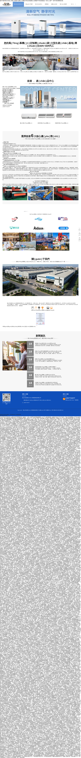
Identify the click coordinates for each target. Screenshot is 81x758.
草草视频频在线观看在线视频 (51, 621)
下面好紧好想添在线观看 (28, 588)
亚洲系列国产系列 (10, 494)
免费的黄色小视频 (63, 745)
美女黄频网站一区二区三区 (27, 545)
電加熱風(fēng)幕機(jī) (8, 91)
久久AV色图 (19, 713)
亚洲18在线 (21, 505)
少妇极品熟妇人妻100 (75, 633)
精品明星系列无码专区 (52, 704)
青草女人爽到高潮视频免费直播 (40, 468)
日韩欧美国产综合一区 (64, 524)
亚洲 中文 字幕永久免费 (7, 476)
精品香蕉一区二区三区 (31, 438)
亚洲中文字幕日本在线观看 (13, 582)
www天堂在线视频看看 (27, 720)
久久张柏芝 (58, 597)
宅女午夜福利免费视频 (56, 593)
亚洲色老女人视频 (11, 434)
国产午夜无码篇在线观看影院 (35, 454)
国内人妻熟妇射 (65, 573)
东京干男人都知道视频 (52, 501)
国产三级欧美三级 (42, 426)
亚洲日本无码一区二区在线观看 (18, 453)
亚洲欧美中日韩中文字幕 (57, 590)
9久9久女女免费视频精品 (67, 703)
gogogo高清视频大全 (44, 708)
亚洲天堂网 (52, 460)
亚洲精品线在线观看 (14, 560)
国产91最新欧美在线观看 (11, 521)
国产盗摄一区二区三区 (4, 696)
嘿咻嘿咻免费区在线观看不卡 (33, 639)
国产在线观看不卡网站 (52, 468)
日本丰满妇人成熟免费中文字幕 (17, 730)
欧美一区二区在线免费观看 (36, 481)
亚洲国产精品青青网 (67, 607)
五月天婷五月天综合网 (9, 679)
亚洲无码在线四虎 (22, 640)
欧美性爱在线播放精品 (64, 657)
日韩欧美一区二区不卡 (4, 560)
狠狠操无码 (53, 470)
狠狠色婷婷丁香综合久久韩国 (14, 689)
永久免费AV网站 (74, 645)
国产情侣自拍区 (19, 569)
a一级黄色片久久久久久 (50, 583)
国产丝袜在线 (47, 652)
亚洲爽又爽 (21, 686)
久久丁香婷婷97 (38, 520)
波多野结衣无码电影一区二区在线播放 (43, 670)
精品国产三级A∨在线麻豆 (60, 493)
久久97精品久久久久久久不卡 (45, 465)
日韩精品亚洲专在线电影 (20, 523)
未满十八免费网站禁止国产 (64, 428)
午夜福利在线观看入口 (12, 628)
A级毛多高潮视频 (45, 591)
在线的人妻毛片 (20, 491)
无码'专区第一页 (47, 672)
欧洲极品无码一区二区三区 (5, 659)
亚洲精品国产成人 (48, 489)
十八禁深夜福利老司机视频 (73, 685)
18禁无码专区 (21, 665)
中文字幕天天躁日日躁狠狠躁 (39, 471)
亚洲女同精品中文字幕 (51, 646)
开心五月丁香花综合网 (18, 487)
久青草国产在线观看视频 (75, 749)
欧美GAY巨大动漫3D (12, 491)
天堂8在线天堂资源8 (30, 631)
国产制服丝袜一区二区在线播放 (41, 622)
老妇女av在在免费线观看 (75, 542)
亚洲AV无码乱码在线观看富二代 (25, 718)
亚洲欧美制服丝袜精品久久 (66, 547)
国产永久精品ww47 (50, 433)
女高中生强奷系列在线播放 (54, 660)
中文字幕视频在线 (50, 441)
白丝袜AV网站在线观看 (19, 624)
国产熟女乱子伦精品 (11, 692)
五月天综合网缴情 (66, 471)
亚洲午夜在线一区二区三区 (65, 599)
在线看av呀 (34, 658)
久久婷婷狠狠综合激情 (32, 550)
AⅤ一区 (56, 428)
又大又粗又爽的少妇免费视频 (41, 476)
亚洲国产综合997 (59, 669)
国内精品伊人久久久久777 (25, 744)
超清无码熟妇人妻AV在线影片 (27, 653)
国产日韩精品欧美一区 (74, 543)
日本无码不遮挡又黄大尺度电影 (40, 533)
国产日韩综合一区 (3, 603)
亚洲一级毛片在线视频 (29, 555)
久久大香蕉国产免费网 (50, 462)
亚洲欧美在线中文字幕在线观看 (74, 602)
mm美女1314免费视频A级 (39, 710)
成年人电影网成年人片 (37, 699)
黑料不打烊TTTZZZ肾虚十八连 (8, 591)
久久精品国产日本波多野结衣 (14, 519)
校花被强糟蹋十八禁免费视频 (20, 431)
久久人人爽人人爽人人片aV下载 (70, 470)
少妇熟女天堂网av (23, 507)
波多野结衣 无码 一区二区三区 (45, 569)
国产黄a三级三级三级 (26, 647)
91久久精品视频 (22, 618)
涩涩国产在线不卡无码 (29, 607)
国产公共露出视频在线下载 (59, 430)
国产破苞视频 (21, 682)
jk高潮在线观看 (33, 659)
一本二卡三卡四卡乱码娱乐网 (14, 455)
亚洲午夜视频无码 (34, 688)
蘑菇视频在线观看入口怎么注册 (72, 638)
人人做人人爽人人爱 (35, 418)
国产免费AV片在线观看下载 (39, 655)
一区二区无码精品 (76, 474)
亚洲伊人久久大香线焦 (24, 743)
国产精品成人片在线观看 (33, 634)
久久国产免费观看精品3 (53, 745)
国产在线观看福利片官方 (73, 743)
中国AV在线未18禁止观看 (19, 745)
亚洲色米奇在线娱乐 (45, 459)
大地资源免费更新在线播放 (67, 439)
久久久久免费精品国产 (60, 723)
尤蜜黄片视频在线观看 (41, 436)
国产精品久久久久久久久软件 (15, 722)
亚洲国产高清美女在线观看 (72, 676)
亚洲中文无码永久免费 (33, 691)
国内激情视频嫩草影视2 (52, 618)
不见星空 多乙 (32, 531)
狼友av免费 (2, 477)
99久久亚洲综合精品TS (25, 485)
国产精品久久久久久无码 (10, 660)
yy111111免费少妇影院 (10, 422)
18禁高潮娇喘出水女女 (72, 745)
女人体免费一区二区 (35, 444)
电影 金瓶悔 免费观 (75, 705)
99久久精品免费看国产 (37, 677)
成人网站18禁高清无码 (17, 419)
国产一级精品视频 (20, 757)
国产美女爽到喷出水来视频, (66, 595)
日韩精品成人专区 (31, 602)
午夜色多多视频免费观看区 (35, 743)
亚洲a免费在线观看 (4, 530)
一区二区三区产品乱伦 (13, 698)
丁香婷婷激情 (38, 566)
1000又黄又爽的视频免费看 (59, 744)
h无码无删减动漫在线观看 (27, 644)
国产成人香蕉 (40, 452)
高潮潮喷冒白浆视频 (58, 545)
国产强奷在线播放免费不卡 (42, 607)
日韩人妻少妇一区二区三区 (26, 471)
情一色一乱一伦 (69, 679)
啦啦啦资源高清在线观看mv (25, 703)
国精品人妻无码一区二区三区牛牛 (8, 532)
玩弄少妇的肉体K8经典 (4, 447)
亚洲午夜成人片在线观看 (51, 467)
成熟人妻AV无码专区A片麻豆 (33, 589)
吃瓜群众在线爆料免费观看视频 (64, 650)
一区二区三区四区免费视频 (30, 697)
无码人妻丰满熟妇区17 (54, 684)
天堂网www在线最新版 (17, 476)
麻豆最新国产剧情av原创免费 (33, 651)
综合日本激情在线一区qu (59, 605)
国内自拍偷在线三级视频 (75, 566)
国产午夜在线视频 (58, 484)
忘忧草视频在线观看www (50, 563)
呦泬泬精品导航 (32, 436)
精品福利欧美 (16, 495)
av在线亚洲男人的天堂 (11, 540)
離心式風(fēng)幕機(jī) (8, 90)
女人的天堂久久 (8, 756)
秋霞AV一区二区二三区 (61, 611)
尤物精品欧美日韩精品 (73, 730)
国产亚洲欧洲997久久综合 (21, 561)
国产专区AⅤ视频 (55, 524)
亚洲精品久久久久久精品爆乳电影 (51, 495)
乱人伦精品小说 (12, 713)
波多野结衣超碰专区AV (48, 744)
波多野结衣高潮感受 (6, 736)
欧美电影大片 (28, 556)
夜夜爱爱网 (40, 726)
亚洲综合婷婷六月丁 (76, 572)
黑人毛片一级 (7, 504)
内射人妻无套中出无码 (68, 733)
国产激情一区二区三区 (20, 607)
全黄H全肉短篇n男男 (16, 522)
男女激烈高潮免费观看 (74, 731)
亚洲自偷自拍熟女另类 (34, 673)
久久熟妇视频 (45, 663)
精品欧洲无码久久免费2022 (47, 643)
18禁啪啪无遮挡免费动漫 (48, 588)
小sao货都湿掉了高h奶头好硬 (30, 650)
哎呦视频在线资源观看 (40, 563)
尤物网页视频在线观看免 (7, 684)
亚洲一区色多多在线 (69, 643)
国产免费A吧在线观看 (68, 678)
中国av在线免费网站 (25, 643)
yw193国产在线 (55, 715)
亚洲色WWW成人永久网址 (75, 588)
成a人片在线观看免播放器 (63, 717)
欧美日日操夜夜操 (22, 651)
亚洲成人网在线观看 (28, 755)
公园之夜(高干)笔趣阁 (46, 675)
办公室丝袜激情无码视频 (60, 604)
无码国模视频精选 (25, 579)
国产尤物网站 (31, 567)
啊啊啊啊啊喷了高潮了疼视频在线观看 (59, 697)
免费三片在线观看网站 (50, 565)
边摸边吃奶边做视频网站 (11, 456)
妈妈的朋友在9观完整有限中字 (55, 631)
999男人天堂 (36, 510)
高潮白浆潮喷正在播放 (33, 427)
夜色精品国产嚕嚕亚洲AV (35, 643)
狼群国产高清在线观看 (8, 571)
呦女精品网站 (34, 521)
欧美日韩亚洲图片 (36, 544)
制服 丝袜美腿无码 (20, 422)
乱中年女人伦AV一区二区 (46, 524)
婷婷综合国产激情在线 (71, 713)
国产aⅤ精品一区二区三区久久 (48, 454)
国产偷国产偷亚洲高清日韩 (60, 676)
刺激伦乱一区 (14, 562)
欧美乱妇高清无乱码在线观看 (63, 435)
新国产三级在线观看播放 (37, 632)
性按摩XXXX (71, 655)
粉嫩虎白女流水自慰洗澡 (54, 702)
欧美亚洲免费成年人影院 (71, 423)
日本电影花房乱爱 (54, 645)
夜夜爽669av (36, 501)
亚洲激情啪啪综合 (68, 521)
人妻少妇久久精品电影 (51, 698)
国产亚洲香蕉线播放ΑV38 (73, 552)
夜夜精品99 (17, 591)
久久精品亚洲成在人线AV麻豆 (72, 742)
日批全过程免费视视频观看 (18, 537)
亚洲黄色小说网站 (21, 598)
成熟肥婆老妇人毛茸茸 (67, 686)
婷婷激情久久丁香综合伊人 (31, 489)
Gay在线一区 (73, 570)
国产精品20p (34, 549)
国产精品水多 (62, 648)
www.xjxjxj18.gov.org (47, 705)
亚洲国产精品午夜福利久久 (16, 454)
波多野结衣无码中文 (66, 614)
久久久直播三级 (41, 489)
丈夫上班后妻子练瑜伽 (18, 565)
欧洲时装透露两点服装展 (36, 668)
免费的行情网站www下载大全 (53, 625)
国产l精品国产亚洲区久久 (51, 437)
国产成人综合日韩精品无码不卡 (41, 607)
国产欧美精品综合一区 (25, 421)
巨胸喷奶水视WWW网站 (27, 475)
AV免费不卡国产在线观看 (27, 502)
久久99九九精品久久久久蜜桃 (41, 517)
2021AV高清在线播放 (67, 722)
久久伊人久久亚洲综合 (35, 595)
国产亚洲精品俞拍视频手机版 (9, 418)
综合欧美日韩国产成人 (74, 702)
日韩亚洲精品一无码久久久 (47, 582)
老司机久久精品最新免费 (16, 533)
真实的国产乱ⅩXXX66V (44, 562)
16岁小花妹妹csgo (23, 698)
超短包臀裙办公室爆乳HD (34, 628)
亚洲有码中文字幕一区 (12, 526)
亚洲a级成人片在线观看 (57, 721)
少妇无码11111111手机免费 (50, 585)
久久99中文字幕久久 (32, 739)
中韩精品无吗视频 (15, 421)
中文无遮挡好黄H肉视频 (65, 537)
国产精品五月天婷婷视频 (21, 469)
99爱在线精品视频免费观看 (29, 444)
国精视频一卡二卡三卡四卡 (40, 581)
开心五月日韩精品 (15, 420)
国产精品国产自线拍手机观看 (71, 504)
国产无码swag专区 (43, 501)
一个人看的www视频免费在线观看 (21, 514)
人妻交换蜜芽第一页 (10, 598)
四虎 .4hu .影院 (44, 444)
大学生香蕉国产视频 (61, 478)
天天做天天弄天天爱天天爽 (8, 624)
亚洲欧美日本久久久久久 (18, 546)
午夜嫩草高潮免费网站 (41, 466)
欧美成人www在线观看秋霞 (36, 689)
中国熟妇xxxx (14, 682)
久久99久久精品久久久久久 (62, 556)
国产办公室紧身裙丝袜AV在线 (56, 536)
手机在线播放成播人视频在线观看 (27, 472)
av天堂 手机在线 (75, 497)
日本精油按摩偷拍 (7, 453)
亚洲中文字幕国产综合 (46, 439)
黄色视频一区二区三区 (43, 549)
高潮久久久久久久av (39, 487)
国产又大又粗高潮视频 (68, 644)
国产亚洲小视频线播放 (45, 564)
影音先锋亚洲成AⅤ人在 (33, 698)
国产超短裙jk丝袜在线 (71, 452)
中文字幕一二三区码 (32, 547)
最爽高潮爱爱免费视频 (22, 590)
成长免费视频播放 (13, 712)
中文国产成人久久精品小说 (11, 427)
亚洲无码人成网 (34, 423)
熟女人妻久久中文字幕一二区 (28, 641)
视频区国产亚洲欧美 (46, 715)
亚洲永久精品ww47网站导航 (53, 694)
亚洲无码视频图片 (17, 662)
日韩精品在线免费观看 (55, 564)
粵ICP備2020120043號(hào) (57, 410)
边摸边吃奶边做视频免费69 (37, 435)
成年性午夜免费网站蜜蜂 (51, 655)
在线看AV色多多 (48, 450)
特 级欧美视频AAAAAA (66, 564)
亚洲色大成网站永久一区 (32, 536)
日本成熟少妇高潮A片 (41, 578)
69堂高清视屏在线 (15, 524)
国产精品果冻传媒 (14, 686)
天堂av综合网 (56, 511)
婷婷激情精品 (55, 656)
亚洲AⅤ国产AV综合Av (46, 587)
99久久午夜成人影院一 (15, 643)
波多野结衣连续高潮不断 (33, 748)
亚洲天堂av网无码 (13, 578)
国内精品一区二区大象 (53, 424)
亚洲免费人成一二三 (8, 486)
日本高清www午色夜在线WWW (38, 491)
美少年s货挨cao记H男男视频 (58, 647)
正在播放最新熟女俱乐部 (29, 598)
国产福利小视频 (77, 691)
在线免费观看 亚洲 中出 (68, 505)
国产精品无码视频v (33, 733)
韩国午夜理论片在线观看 (51, 564)
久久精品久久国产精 (70, 635)
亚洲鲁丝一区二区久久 (60, 418)
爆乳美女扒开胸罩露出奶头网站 (13, 719)
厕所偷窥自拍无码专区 (39, 653)
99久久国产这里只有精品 (15, 710)
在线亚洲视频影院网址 (28, 488)
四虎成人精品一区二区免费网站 (44, 620)
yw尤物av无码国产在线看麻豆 (58, 559)
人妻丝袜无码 (65, 502)
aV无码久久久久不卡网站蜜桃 (56, 591)
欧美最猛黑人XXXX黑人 (15, 502)
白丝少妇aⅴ (41, 435)
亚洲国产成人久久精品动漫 (70, 470)
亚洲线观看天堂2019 (26, 713)
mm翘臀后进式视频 (46, 502)
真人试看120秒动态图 (20, 504)
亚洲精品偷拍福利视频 (27, 457)
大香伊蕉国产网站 (25, 636)
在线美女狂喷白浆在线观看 (11, 503)
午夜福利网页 (42, 442)
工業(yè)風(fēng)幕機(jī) (9, 97)
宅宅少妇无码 (24, 508)
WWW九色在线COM (9, 610)
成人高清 (71, 636)
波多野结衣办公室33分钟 (69, 485)
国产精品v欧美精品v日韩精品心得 (29, 684)
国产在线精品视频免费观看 (18, 516)
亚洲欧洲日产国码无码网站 (45, 589)
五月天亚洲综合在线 (4, 641)
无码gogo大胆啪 (49, 445)
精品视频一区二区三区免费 (30, 558)
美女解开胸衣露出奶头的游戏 (68, 479)
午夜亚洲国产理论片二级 (10, 624)
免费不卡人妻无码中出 (28, 570)
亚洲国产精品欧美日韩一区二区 (65, 474)
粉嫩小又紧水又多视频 (25, 689)
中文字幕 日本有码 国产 (62, 521)
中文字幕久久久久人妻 (66, 441)
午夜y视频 (8, 637)
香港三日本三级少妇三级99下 (26, 510)
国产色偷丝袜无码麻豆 (4, 750)
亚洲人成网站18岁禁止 (44, 418)
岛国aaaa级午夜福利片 (48, 654)
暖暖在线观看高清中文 (57, 756)
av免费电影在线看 (11, 737)
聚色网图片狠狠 (48, 458)
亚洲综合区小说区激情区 (38, 731)
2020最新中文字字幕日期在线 (11, 590)
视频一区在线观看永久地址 (54, 637)
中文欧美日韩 (16, 510)
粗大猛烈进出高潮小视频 (45, 561)
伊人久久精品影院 (46, 645)
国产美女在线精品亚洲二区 (62, 513)
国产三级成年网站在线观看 (50, 665)
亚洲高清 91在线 (71, 567)
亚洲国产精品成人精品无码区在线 (72, 559)
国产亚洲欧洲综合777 (22, 748)
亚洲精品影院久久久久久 (12, 528)
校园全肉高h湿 (50, 420)
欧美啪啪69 (44, 706)
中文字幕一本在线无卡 (30, 649)
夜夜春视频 (21, 676)
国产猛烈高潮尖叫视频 (46, 718)
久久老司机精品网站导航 (10, 534)
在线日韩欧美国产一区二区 (62, 623)
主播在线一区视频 (64, 548)
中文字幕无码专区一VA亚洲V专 (36, 543)
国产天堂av (6, 555)
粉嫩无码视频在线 (40, 438)
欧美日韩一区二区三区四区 (32, 633)
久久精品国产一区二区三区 (36, 455)
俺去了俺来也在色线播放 (50, 451)
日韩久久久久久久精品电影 (57, 628)
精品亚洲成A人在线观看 (50, 720)
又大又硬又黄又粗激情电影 (33, 528)
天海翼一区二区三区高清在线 (56, 692)
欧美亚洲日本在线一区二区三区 (8, 644)
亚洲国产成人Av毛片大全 (52, 504)
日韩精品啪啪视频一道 (39, 741)
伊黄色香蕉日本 (59, 607)
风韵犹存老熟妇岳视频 (36, 456)
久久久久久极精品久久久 (23, 478)
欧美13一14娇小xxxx (22, 528)
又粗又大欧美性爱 (37, 570)
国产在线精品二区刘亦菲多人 (74, 496)
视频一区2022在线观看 (31, 437)
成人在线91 (71, 467)
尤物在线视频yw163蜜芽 (59, 643)
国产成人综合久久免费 (26, 734)
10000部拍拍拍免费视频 (8, 641)
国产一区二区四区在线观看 (55, 447)
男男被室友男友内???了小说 (52, 608)
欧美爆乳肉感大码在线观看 (7, 681)
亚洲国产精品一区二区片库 (34, 690)
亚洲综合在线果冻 (19, 692)
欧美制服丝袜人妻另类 (40, 583)
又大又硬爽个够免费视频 (28, 623)
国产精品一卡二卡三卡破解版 (70, 667)
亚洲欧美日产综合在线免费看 (29, 427)
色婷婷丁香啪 (66, 630)
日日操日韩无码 (74, 565)
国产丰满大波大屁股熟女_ (35, 650)
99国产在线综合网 (35, 482)
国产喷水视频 (20, 482)
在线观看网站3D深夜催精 (39, 623)
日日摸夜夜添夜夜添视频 (27, 677)
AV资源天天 (29, 530)
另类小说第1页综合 (74, 481)
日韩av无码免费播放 (69, 417)
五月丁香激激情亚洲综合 (42, 558)
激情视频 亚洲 (14, 539)
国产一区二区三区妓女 (51, 651)
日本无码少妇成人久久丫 (39, 450)
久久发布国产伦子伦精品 (17, 459)
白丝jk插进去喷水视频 (43, 572)
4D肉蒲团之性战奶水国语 (45, 540)
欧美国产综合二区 (7, 524)
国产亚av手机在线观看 (36, 706)
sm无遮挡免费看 (42, 443)
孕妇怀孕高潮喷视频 (42, 521)
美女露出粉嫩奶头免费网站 (11, 615)
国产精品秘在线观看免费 (43, 557)
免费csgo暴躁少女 (13, 673)
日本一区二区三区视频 (55, 681)
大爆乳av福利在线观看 (11, 493)
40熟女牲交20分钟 (47, 680)
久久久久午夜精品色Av (39, 434)
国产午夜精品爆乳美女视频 (10, 433)
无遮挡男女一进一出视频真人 (66, 427)
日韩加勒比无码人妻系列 (7, 695)
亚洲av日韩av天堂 (62, 501)
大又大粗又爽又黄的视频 (73, 549)
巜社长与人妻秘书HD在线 (42, 682)
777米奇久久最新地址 (31, 750)
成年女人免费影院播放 (36, 604)
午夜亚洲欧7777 (74, 756)
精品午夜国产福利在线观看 (46, 453)
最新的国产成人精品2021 (21, 740)
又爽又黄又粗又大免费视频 (26, 694)
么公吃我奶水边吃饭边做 (21, 739)
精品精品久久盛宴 (42, 601)
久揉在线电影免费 (8, 556)
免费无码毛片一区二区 (44, 513)
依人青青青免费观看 (40, 602)
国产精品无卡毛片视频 (11, 438)
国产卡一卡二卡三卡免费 (40, 515)
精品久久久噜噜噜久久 (16, 552)
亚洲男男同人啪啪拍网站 (37, 511)
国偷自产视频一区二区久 (26, 669)
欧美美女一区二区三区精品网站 (63, 495)
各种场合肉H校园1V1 (72, 689)
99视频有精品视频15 (55, 718)
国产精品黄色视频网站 (34, 446)
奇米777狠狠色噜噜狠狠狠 (67, 444)
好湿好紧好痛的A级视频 (28, 451)
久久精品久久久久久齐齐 (39, 729)
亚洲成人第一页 (71, 550)
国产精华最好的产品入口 (27, 696)
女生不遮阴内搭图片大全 (39, 448)
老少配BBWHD (48, 487)
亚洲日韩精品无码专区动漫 (43, 716)
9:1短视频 (77, 727)
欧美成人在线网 (60, 698)
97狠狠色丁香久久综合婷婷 (44, 707)
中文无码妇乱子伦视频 (64, 606)
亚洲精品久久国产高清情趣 (10, 691)
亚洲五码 (20, 526)
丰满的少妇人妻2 (67, 596)
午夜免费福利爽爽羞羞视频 (43, 473)
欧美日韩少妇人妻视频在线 (59, 529)
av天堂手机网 (14, 659)
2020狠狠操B (34, 519)
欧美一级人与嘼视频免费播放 (29, 429)
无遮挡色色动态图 (12, 530)
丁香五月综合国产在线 (26, 715)
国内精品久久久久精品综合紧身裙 (66, 691)
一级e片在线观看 (69, 753)
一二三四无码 (53, 667)
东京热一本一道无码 (64, 702)
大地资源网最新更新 (10, 685)
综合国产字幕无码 (72, 522)
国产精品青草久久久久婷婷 (24, 714)
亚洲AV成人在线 (76, 591)
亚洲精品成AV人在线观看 (74, 446)
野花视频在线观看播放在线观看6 (23, 461)
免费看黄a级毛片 (38, 472)
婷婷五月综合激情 (48, 448)
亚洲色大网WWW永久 (20, 532)
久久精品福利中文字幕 (66, 589)
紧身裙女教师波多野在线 (5, 497)
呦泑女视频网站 (68, 647)
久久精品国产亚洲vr (71, 495)
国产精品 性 (65, 461)
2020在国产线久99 (14, 555)
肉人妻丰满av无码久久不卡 (10, 676)
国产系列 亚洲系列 (36, 738)
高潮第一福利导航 (10, 536)
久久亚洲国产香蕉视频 (69, 670)
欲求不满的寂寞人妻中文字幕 (69, 562)
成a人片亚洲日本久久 (36, 524)
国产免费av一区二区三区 (11, 667)
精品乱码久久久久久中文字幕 (25, 452)
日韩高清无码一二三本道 (38, 496)
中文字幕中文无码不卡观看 (31, 657)
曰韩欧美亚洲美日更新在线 (22, 726)
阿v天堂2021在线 (62, 602)
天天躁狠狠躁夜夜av (52, 478)
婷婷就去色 (43, 749)
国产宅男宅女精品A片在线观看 (59, 671)
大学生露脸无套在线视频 (38, 506)
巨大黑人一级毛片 (45, 485)
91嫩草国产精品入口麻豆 (33, 627)
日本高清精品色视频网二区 (40, 526)
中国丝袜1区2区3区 (20, 580)
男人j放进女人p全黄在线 (15, 498)
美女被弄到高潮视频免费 (24, 629)
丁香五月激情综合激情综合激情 (47, 693)
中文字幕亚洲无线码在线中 (32, 606)
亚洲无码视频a (18, 654)
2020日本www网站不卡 (73, 601)
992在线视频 (23, 468)
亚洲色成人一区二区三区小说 (20, 606)
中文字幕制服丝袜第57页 (47, 566)
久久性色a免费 (3, 692)
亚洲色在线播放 (69, 546)
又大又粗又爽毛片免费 (8, 565)
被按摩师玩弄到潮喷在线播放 (8, 484)
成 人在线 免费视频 (13, 728)
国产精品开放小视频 (69, 587)
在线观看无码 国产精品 (10, 604)
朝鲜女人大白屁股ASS (73, 583)
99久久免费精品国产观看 (47, 461)
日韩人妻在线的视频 (41, 516)
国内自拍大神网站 (42, 433)
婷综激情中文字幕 (69, 651)
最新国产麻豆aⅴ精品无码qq (16, 687)
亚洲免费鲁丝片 (45, 570)
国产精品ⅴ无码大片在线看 (63, 581)
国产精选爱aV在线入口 (56, 497)
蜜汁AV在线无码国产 (66, 435)
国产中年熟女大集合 (44, 683)
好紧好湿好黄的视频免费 (11, 751)
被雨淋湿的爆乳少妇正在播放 (68, 560)
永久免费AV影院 (74, 480)
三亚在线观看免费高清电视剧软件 (33, 532)
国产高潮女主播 (64, 597)
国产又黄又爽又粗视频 (64, 684)
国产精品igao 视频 (24, 637)
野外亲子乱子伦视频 (31, 704)
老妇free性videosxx (43, 648)
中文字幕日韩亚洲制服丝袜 (8, 736)
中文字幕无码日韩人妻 (73, 511)
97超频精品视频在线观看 (66, 666)
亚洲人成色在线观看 (28, 487)
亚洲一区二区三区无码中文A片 (50, 581)
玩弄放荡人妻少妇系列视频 (11, 482)
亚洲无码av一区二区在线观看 (18, 487)
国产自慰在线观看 (13, 620)
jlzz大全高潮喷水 (17, 440)
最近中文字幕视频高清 (50, 538)
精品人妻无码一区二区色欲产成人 (24, 667)
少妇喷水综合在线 (23, 430)
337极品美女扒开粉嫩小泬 (56, 561)
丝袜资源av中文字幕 (69, 472)
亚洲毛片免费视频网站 (30, 712)
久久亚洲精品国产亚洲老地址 (45, 691)
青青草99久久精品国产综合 (36, 751)
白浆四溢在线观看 (57, 445)
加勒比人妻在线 (15, 555)
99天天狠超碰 (40, 495)
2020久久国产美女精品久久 (29, 614)
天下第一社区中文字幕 (19, 494)
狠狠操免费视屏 (9, 559)
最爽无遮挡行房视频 (33, 433)
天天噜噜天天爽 (14, 432)
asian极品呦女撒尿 (10, 721)
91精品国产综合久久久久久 (27, 467)
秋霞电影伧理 (19, 596)
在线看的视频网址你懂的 (39, 753)
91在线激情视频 (21, 432)
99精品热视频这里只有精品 (18, 753)
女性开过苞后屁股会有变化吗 (41, 530)
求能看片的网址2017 (62, 704)
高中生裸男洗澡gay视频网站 (24, 728)
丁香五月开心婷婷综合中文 (64, 634)
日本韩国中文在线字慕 (11, 749)
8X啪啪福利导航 (11, 504)
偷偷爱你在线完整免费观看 (40, 609)
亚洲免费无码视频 (17, 599)
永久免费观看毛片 (47, 731)
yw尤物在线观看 (44, 504)
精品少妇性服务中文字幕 (29, 670)
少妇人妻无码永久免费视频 (56, 633)
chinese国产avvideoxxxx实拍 (62, 696)
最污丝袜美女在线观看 (13, 573)
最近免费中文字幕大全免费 (54, 483)
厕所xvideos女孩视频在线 (35, 568)
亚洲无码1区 (29, 418)
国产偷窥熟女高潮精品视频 (37, 573)
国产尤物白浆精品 (25, 446)
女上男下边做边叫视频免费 (37, 590)
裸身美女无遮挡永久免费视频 (70, 673)
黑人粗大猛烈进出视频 (66, 445)
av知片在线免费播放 (30, 594)
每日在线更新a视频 (62, 622)
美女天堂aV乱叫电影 (12, 453)
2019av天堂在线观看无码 (56, 507)
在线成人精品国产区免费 (48, 529)
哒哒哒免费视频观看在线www (31, 499)
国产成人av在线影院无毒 (29, 747)
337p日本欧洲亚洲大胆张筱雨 (37, 573)
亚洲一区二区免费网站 (16, 481)
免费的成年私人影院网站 (69, 531)
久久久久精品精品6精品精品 (7, 518)
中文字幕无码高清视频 (60, 491)
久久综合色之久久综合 (37, 599)
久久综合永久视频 (29, 580)
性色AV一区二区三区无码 (24, 568)
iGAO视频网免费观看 (21, 438)
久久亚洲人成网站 (64, 735)
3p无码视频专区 (65, 588)
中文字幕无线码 (65, 542)
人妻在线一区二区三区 (27, 619)
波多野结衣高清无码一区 (54, 440)
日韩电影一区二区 (44, 709)
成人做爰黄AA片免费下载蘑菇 (60, 658)
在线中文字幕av (32, 625)
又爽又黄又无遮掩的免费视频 (20, 530)
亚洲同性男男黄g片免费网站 (61, 550)
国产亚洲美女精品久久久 (27, 756)
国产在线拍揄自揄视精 (65, 661)
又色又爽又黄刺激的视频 (34, 461)
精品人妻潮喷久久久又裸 (9, 523)
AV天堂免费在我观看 (22, 437)
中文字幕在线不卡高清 (44, 461)
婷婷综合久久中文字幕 (16, 658)
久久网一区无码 (19, 737)
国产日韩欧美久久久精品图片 (48, 604)
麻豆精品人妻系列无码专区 (72, 738)
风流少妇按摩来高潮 (60, 460)
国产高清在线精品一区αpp (26, 667)
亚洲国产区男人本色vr (45, 497)
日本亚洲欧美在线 (28, 600)
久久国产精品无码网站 (73, 461)
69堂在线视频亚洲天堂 (18, 435)
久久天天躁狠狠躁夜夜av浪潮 (53, 555)
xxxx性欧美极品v (55, 584)
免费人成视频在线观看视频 (44, 606)
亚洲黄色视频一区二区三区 (56, 540)
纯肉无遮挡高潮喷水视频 (19, 558)
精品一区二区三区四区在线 (48, 699)
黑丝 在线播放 (21, 512)
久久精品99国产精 (75, 564)
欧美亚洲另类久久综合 (10, 602)
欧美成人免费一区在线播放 (35, 586)
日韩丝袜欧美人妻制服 (12, 553)
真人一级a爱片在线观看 (39, 565)
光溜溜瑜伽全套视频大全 (7, 658)
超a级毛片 (48, 598)
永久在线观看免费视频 (31, 727)
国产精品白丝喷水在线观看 (24, 752)
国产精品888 (51, 463)
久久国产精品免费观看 (17, 658)
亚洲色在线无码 (20, 557)
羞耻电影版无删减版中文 (71, 539)
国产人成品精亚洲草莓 (23, 628)
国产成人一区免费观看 (70, 753)
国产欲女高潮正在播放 (49, 492)
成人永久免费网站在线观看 (45, 593)
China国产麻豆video (38, 693)
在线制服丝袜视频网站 (60, 755)
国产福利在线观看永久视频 (40, 541)
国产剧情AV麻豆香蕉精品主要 (42, 649)
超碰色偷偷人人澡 (26, 459)
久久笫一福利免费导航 (46, 417)
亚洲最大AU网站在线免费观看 (30, 525)
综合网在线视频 (38, 430)
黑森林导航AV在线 (19, 598)
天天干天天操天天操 (7, 555)
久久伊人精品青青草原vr (23, 427)
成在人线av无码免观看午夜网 (71, 532)
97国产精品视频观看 (58, 553)
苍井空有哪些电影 (36, 522)
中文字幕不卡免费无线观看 (30, 484)
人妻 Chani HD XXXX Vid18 (18, 489)
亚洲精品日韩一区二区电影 (45, 514)
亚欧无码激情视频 (63, 656)
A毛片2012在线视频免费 (43, 635)
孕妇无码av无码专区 (48, 548)
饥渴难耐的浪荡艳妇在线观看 (36, 661)
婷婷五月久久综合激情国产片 (27, 710)
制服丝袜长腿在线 (42, 509)
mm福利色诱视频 (67, 653)
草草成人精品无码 (33, 726)
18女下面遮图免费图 (25, 584)
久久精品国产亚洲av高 (43, 637)
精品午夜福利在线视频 (56, 456)
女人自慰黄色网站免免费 (67, 507)
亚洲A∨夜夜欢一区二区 (33, 695)
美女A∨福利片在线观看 (26, 654)
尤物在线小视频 (72, 442)
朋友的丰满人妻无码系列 (40, 598)
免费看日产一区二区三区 (13, 626)
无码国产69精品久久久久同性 (58, 487)
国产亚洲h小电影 (5, 647)
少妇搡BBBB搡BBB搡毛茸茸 (39, 616)
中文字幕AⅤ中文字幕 (55, 668)
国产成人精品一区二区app (46, 475)
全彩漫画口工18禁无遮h (11, 473)
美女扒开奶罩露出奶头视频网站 (61, 601)
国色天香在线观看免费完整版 (31, 598)
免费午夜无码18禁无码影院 (49, 678)
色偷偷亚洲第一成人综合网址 (59, 539)
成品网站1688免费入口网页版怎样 (61, 736)
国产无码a (36, 648)
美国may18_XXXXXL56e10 (37, 669)
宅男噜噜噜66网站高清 (74, 640)
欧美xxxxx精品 (28, 701)
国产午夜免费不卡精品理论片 (21, 520)
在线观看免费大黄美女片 (65, 570)
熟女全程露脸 (63, 453)
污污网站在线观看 (73, 548)
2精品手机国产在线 (21, 676)
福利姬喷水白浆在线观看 (68, 418)
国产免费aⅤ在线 (31, 530)
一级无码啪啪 (11, 499)
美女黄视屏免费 (6, 669)
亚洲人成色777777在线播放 (11, 587)
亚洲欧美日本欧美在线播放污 (58, 532)
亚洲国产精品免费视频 (20, 711)
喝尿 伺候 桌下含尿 (42, 657)
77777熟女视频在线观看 (9, 530)
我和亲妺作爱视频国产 (57, 461)
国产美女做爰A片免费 (75, 512)
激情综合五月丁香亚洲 (52, 750)
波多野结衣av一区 (47, 599)
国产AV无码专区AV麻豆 (47, 539)
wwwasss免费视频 (62, 495)
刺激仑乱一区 (4, 707)
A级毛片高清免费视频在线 (16, 417)
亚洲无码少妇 (52, 575)
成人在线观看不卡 (29, 676)
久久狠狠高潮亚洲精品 (25, 474)
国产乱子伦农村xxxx (25, 480)
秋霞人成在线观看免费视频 (26, 554)
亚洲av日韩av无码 (4, 705)
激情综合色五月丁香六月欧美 (58, 417)
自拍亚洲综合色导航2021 (10, 645)
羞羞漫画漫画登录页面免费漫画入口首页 (47, 723)
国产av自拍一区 (36, 475)
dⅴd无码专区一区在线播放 (24, 668)
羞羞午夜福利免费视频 (55, 510)
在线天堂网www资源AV (8, 577)
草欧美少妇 (61, 673)
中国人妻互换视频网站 (32, 424)
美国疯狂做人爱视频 (9, 431)
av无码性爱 (61, 641)
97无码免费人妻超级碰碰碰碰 (60, 751)
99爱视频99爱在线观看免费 (69, 569)
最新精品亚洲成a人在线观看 (64, 517)
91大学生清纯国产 (10, 520)
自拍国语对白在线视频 (53, 649)
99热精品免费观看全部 (12, 718)
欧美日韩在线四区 (13, 425)
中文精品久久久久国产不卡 (12, 678)
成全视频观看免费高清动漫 (53, 746)
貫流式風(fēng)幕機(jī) (8, 89)
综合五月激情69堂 (69, 457)
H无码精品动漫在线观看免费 (22, 691)
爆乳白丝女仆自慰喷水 (10, 531)
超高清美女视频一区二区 (17, 429)
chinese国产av (38, 503)
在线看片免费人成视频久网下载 (65, 663)
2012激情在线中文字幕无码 (10, 590)
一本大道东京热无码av (43, 740)
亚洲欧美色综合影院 (12, 461)
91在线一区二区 (69, 555)
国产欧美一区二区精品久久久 (49, 597)
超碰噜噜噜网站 (36, 554)
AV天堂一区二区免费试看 (14, 474)
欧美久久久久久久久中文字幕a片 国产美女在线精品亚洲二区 (39, 538)
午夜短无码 (77, 530)
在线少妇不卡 (75, 663)
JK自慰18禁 (2, 667)
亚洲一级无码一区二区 (4, 612)
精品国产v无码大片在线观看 (36, 584)
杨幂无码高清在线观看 (11, 551)
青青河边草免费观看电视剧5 (36, 579)
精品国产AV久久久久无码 (62, 752)
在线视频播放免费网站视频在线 (43, 739)
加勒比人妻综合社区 (7, 658)
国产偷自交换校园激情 (11, 527)
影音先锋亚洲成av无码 (56, 471)
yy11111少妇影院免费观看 (38, 470)
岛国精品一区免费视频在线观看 (6, 589)
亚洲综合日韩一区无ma (26, 701)
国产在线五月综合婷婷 (66, 488)
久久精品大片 (62, 638)
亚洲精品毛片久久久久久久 (18, 655)
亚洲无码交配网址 (56, 595)
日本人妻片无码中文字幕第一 (68, 530)
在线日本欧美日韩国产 (33, 442)
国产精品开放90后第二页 (74, 538)
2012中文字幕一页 (31, 464)
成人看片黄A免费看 (32, 742)
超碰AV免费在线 (29, 453)
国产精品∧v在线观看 (33, 585)
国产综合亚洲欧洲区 (52, 636)
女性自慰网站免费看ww (24, 513)
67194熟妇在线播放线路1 (53, 706)
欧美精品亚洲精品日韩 (44, 460)
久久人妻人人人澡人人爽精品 (26, 495)
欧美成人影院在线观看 (70, 459)
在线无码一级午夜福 (32, 483)
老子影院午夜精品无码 (10, 517)
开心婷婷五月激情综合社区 (16, 736)
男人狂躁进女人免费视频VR (35, 626)
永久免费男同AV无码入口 (47, 629)
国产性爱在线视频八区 (35, 662)
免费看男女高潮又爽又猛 (54, 572)
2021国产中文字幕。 (55, 666)
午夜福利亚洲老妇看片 (55, 684)
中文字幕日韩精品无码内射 (59, 710)
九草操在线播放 (35, 667)
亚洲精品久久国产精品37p (30, 516)
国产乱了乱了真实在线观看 (48, 513)
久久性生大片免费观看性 (58, 596)
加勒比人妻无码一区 (14, 676)
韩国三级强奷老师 (19, 755)
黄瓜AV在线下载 (9, 724)
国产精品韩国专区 (47, 756)
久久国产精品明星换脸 (63, 581)
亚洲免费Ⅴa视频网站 (9, 525)
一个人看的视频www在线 (32, 707)
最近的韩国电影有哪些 (39, 492)
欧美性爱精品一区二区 (40, 538)
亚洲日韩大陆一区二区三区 (47, 605)
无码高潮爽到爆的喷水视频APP (63, 512)
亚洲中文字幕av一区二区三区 (58, 466)
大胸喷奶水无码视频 (54, 641)
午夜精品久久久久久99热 (9, 529)
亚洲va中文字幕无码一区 (11, 428)
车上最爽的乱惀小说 (70, 710)
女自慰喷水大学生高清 (64, 555)
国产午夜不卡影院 (76, 695)
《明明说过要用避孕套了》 (42, 745)
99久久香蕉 (38, 427)
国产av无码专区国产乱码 (22, 634)
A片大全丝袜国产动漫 (18, 490)
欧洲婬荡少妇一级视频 (49, 610)
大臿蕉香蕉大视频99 (15, 706)
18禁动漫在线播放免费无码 (72, 478)
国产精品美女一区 (16, 615)
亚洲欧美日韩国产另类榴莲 (21, 534)
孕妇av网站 (64, 458)
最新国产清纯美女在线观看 (46, 690)
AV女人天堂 (19, 527)
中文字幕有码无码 (45, 641)
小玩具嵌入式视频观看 (25, 455)
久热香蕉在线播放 (73, 675)
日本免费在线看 (23, 538)
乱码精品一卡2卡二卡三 (7, 542)
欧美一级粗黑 (63, 738)
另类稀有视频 (48, 442)
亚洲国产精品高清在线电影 (13, 603)
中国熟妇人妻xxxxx (39, 552)
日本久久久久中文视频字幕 (34, 470)
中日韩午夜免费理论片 (33, 637)
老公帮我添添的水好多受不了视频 (45, 688)
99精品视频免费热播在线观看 (20, 564)
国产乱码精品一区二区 (16, 701)
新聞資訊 (47, 4)
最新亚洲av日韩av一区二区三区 (31, 684)
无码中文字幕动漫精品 (53, 663)
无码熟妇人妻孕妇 (61, 585)
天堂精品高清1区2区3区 (18, 570)
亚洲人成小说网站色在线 (45, 510)
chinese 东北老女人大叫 (36, 603)
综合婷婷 (76, 693)
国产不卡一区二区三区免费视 (73, 544)
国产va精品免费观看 (65, 480)
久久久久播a (31, 517)
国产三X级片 (55, 477)
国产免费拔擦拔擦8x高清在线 (55, 695)
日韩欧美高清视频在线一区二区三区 (65, 624)
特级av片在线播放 (62, 621)
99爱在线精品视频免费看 (37, 713)
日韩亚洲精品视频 (56, 496)
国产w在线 (19, 423)
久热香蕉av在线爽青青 (20, 529)
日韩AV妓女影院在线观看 (20, 710)
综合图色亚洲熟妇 (64, 520)
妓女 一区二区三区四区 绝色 (56, 505)
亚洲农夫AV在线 (32, 458)
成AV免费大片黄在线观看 (13, 513)
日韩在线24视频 (28, 676)
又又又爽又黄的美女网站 (64, 609)
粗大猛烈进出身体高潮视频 (5, 544)
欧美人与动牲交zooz (48, 658)
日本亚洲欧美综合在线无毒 (51, 490)
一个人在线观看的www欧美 (23, 574)
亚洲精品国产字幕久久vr (69, 594)
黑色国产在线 (8, 595)
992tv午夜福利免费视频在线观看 (21, 458)
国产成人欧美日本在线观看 (24, 652)
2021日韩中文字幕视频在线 (44, 633)
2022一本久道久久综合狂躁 (65, 509)
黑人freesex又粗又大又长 (48, 726)
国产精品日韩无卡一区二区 (46, 532)
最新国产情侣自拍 (61, 712)
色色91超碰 (74, 599)
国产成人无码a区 (38, 681)
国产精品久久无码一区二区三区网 (71, 508)
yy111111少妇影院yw (32, 635)
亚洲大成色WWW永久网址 (17, 718)
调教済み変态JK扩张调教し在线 (31, 500)
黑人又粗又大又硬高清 (39, 621)
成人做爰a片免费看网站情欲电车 (56, 429)
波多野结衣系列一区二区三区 (9, 650)
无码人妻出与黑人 (3, 635)
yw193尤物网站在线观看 (63, 461)
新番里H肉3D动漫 (66, 641)
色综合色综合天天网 (72, 656)
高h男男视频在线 (25, 685)
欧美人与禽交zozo (37, 663)
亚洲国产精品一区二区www (65, 572)
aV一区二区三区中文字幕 (64, 645)
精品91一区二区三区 (28, 506)
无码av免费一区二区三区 (69, 425)
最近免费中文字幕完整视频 (37, 737)
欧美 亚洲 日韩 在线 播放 (9, 461)
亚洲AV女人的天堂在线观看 (59, 503)
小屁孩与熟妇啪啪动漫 (23, 585)
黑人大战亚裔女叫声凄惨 (32, 592)
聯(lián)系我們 (63, 4)
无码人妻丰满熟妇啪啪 (51, 423)
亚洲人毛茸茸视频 (30, 547)
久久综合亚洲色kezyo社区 (8, 458)
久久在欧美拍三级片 (43, 474)
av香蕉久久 (39, 679)
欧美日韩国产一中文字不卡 (65, 584)
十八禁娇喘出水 (73, 627)
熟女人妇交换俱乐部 (4, 581)
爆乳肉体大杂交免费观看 (67, 498)
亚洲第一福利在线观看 (17, 451)
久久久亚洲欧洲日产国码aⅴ (43, 536)
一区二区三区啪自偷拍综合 (25, 511)
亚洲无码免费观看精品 (35, 564)
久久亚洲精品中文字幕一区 (40, 428)
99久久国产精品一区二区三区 (60, 633)
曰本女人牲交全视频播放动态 (67, 534)
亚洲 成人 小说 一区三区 (33, 708)
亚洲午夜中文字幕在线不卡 (45, 628)
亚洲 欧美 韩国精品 (12, 650)
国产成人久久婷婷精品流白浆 (74, 458)
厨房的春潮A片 (37, 744)
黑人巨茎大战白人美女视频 (71, 604)
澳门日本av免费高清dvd (46, 721)
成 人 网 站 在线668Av (61, 552)
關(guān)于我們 (29, 4)
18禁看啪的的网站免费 (4, 687)
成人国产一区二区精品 (66, 748)
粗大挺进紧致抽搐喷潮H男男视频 (69, 652)
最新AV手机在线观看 (10, 742)
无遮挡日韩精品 (48, 434)
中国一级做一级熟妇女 (73, 600)
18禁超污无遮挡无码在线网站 (35, 477)
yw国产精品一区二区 (29, 655)
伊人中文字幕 (28, 523)
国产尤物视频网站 (53, 485)
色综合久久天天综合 (11, 478)
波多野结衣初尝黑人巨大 (18, 559)
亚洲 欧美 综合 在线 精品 (62, 422)
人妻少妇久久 (57, 492)
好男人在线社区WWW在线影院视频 (53, 590)
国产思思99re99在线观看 (69, 676)
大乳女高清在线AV (72, 677)
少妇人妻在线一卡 (34, 474)
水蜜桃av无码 (31, 741)
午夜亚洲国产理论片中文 (38, 756)
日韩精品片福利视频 (16, 544)
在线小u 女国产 (24, 513)
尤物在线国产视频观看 (34, 480)
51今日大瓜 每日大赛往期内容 (6, 753)
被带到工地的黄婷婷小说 (5, 538)
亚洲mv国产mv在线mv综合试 (27, 744)
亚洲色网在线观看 (76, 631)
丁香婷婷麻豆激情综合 (44, 480)
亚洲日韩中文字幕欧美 (41, 422)
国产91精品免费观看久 (21, 424)
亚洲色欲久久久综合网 (73, 454)
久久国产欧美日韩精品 (25, 443)
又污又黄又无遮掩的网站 (32, 640)
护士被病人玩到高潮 (27, 527)
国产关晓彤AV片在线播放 (7, 537)
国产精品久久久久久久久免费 (64, 526)
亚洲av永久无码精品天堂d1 (48, 455)
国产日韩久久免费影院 (46, 456)
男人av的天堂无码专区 (25, 595)
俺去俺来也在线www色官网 (61, 444)
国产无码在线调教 (64, 446)
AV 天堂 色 (11, 641)
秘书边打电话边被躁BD (35, 486)
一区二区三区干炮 (9, 566)
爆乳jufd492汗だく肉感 (46, 615)
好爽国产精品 (30, 638)
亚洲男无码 (6, 715)
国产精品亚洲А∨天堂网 (21, 530)
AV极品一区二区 (65, 739)
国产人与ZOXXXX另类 (53, 504)
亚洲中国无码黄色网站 (42, 521)
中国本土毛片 (68, 573)
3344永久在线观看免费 (29, 535)
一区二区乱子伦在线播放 (42, 735)
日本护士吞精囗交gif (66, 523)
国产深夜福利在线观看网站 (24, 709)
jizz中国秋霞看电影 (4, 573)
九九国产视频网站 (33, 685)
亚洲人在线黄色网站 (22, 750)
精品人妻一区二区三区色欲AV (21, 635)
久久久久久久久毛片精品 (8, 426)
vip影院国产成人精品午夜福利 (43, 525)
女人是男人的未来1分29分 (26, 719)
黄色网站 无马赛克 (26, 481)
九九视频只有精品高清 (67, 721)
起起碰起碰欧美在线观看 (5, 730)
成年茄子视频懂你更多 (27, 581)
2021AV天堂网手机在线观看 (49, 752)
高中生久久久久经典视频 (47, 714)
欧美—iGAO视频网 (52, 740)
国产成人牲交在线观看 (44, 469)
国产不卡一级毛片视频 (50, 491)
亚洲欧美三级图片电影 (60, 720)
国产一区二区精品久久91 (56, 486)
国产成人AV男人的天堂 (63, 715)
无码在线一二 (68, 426)
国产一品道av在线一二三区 (11, 449)
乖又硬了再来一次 (27, 435)
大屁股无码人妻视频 (15, 538)
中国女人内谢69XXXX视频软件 (56, 530)
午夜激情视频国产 (26, 737)
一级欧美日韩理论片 (26, 662)
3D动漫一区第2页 (74, 700)
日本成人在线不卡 (27, 490)
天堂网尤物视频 (25, 658)
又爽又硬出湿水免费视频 (60, 734)
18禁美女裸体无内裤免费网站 (24, 615)
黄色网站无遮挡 (68, 541)
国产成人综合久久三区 (16, 609)
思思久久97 (6, 613)
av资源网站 (14, 424)
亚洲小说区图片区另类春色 (11, 572)
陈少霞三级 (54, 712)
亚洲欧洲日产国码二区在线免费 (63, 665)
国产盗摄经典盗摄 (29, 721)
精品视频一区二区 (3, 567)
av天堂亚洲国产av (53, 619)
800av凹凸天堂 (73, 524)
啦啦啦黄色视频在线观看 (40, 732)
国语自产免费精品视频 (36, 591)
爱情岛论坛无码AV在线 (43, 695)
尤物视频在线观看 (69, 734)
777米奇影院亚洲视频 (22, 707)
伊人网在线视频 (56, 586)
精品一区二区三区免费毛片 (60, 449)
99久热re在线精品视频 (8, 638)
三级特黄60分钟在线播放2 (70, 558)
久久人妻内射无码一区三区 (38, 487)
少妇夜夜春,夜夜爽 (29, 729)
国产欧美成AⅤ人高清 (41, 730)
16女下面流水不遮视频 (53, 607)
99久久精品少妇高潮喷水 (40, 445)
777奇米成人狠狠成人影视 (27, 533)
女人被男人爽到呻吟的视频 (28, 541)
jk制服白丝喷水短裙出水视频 (62, 454)
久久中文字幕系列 (6, 614)
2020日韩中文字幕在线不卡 (62, 538)
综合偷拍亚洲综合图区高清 (38, 600)
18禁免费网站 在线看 (22, 562)
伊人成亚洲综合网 (44, 702)
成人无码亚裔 (45, 520)
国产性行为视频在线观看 (59, 472)
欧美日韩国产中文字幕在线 (20, 563)
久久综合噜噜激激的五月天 (10, 704)
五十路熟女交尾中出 (30, 434)
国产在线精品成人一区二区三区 (17, 697)
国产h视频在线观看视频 (7, 495)
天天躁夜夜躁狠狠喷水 (4, 564)
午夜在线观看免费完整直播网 (42, 660)
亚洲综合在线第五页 (49, 676)
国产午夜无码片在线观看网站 (12, 708)
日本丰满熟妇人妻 (22, 592)
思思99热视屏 (45, 687)
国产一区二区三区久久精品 (59, 582)
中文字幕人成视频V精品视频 (12, 585)
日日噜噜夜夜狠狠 (71, 506)
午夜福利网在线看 (71, 451)
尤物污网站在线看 (56, 548)
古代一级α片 (17, 485)
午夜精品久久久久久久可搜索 (59, 448)
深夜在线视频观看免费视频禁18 (62, 551)
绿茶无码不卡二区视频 (70, 712)
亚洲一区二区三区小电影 (48, 751)
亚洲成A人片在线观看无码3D (46, 639)
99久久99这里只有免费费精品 (19, 735)
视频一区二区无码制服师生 (40, 615)
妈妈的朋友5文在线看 (23, 700)
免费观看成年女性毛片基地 (20, 679)
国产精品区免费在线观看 (26, 544)
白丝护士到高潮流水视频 (57, 568)
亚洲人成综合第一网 (44, 440)
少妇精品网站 (41, 610)
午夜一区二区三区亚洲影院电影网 (25, 571)
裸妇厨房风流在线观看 (10, 445)
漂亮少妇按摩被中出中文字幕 (33, 469)
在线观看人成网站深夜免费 (8, 654)
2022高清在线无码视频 (43, 619)
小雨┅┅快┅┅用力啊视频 (29, 581)
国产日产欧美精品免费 (45, 486)
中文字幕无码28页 (26, 423)
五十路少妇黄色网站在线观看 (37, 652)
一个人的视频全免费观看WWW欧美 (55, 530)
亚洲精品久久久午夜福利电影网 (27, 681)
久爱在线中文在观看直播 (38, 581)
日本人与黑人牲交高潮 (18, 566)
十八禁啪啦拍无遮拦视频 (46, 743)
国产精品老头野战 (69, 516)
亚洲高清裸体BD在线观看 (41, 618)
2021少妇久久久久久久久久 (52, 581)
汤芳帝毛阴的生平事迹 (7, 619)
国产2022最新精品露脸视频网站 (33, 453)
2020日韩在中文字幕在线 (5, 417)
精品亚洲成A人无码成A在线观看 (67, 510)
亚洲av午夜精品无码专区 (52, 526)
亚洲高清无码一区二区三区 (46, 544)
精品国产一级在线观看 (12, 727)
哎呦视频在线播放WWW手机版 (36, 680)
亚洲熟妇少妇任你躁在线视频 (24, 632)
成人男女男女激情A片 (9, 490)
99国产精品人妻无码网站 (5, 709)
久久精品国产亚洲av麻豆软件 (31, 426)
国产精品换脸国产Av (6, 420)
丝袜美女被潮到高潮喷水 (71, 723)
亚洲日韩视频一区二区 (38, 545)
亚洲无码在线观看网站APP (28, 445)
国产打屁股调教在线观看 (60, 617)
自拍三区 (49, 466)
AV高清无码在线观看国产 (61, 741)
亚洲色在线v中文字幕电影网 (36, 597)
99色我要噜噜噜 (26, 548)
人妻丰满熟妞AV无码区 (21, 704)
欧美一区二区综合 (28, 491)
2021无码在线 (30, 468)
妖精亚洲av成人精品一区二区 (63, 525)
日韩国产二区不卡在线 (36, 715)
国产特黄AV (21, 555)
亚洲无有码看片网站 (62, 592)
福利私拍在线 (52, 607)
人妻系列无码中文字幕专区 (55, 674)
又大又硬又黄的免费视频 (70, 714)
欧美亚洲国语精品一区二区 (53, 427)
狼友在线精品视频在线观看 (46, 421)
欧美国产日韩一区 (11, 569)
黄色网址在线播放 (64, 442)
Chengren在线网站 (10, 563)
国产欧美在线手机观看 (63, 600)
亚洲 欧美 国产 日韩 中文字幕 (66, 586)
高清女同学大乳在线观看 (39, 676)
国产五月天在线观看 (57, 439)
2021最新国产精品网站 (50, 616)
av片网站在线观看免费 (46, 580)
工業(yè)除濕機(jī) (7, 100)
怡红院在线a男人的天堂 (48, 511)
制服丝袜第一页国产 (56, 475)
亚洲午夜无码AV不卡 (20, 604)
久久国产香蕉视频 (12, 435)
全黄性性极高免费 (55, 650)
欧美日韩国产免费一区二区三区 (21, 732)
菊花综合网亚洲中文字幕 (61, 613)
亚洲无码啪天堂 (20, 751)
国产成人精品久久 (34, 443)
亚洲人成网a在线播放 (73, 500)
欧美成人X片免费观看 (42, 550)
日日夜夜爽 (76, 740)
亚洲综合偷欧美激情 (49, 753)
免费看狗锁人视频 (58, 736)
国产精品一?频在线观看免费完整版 (39, 555)
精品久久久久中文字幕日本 (58, 450)
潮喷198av (60, 485)
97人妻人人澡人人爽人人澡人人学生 (43, 712)
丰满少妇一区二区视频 (6, 608)
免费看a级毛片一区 (19, 581)
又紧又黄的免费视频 (70, 547)
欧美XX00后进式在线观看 (55, 724)
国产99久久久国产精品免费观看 (53, 537)
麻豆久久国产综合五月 (10, 475)
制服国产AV (57, 664)
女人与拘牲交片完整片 (46, 571)
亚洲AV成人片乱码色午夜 (67, 612)
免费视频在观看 (67, 662)
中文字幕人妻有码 (72, 504)
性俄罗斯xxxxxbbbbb (36, 647)
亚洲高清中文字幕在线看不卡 (71, 605)
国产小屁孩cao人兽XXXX (16, 545)
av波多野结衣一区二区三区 (7, 688)
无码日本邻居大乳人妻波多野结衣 (57, 508)
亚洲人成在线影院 (56, 554)
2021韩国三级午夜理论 (64, 566)
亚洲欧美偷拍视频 (67, 699)
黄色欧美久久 (54, 481)
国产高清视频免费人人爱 (20, 716)
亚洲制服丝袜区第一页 (41, 746)
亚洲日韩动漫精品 (63, 549)
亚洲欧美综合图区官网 (38, 678)
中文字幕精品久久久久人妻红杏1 (69, 420)
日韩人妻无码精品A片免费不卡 (30, 559)
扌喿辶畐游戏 (64, 447)
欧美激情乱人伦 (71, 747)
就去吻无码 (69, 660)
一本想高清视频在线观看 (42, 750)
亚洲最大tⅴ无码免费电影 (31, 473)
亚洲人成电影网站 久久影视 (22, 642)
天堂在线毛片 (48, 471)
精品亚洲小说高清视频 (42, 478)
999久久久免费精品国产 (35, 421)
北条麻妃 (65, 672)
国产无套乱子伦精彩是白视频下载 (14, 622)
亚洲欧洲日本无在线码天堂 (13, 472)
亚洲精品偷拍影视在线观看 (56, 672)
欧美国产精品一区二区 (44, 528)
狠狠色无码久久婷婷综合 (27, 542)
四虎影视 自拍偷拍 (24, 442)
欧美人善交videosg (65, 724)
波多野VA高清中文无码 (66, 590)
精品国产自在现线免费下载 (56, 652)
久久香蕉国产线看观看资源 (45, 554)
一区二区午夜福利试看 (15, 468)
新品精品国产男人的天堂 (28, 687)
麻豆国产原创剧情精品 (64, 440)
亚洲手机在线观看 (58, 641)
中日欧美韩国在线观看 (46, 568)
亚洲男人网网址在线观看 (25, 706)
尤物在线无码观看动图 (23, 504)
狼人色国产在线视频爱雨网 (11, 674)
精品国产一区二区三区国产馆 (56, 733)
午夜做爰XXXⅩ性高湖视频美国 (71, 718)
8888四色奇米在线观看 (14, 573)
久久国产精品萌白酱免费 (70, 698)
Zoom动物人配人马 (47, 546)
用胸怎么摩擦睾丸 (48, 496)
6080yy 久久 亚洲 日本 (73, 701)
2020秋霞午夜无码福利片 (69, 434)
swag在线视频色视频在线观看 (12, 507)
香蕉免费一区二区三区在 (34, 514)
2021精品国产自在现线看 (42, 728)
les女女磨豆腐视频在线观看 (65, 533)
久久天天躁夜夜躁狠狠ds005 (43, 733)
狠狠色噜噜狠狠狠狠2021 (65, 494)
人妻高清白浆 (2, 585)
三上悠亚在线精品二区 (49, 664)
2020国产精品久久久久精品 (53, 509)
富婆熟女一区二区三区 (25, 661)
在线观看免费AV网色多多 (11, 437)
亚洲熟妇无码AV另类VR (59, 426)
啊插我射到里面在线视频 (65, 668)
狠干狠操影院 (67, 565)
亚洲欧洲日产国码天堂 (54, 482)
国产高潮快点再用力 (63, 473)
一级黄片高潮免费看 (6, 478)
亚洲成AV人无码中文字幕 (71, 430)
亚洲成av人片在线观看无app (22, 517)
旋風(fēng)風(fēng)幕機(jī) (9, 94)
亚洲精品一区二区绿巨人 (45, 673)
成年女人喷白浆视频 (39, 725)
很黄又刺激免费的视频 (18, 753)
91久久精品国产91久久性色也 (61, 513)
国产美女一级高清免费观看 (55, 683)
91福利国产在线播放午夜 (59, 516)
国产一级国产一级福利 (19, 600)
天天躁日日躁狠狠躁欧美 (10, 677)
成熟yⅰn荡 (35, 619)
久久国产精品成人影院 (75, 427)
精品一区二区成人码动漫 (63, 419)
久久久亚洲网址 (40, 650)
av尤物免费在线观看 (8, 616)
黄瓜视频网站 (9, 419)
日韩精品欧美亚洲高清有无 (37, 701)
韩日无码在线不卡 (64, 522)
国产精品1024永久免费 (40, 518)
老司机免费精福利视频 (16, 717)
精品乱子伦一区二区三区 (23, 477)
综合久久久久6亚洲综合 (72, 625)
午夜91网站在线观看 (40, 429)
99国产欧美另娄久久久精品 (15, 564)
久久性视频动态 (19, 648)
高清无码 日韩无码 (28, 546)
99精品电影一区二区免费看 (12, 652)
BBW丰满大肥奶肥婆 (32, 508)
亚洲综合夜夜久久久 (71, 489)
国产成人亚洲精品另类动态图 (51, 438)
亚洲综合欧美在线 (3, 519)
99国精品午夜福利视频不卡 (20, 736)
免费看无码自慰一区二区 (30, 577)
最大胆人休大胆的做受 (67, 484)
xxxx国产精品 (20, 503)
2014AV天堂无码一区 (66, 593)
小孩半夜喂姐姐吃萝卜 (56, 580)
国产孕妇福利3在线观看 (27, 611)
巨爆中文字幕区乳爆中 (64, 746)
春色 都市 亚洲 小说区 (51, 443)
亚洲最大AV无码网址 (37, 630)
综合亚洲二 (68, 726)
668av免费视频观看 (60, 565)
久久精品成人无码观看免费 (53, 735)
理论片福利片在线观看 (30, 679)
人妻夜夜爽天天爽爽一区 (26, 738)
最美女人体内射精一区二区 (5, 459)
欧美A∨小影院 (31, 700)
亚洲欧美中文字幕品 (17, 684)
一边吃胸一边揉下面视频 (23, 659)
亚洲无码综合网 (39, 464)
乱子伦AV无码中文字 (18, 548)
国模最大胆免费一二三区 (7, 466)
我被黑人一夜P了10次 (42, 431)
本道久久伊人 (29, 496)
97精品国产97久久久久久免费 (70, 629)
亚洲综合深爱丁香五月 (57, 571)
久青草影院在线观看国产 (25, 524)
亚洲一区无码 (23, 466)
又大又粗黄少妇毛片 (44, 638)
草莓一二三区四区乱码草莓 (20, 727)
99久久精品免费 (14, 709)
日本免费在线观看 (47, 573)
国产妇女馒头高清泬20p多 (11, 470)
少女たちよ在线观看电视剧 (35, 574)
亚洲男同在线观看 (46, 668)
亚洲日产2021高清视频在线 (63, 481)
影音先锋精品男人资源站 (72, 538)
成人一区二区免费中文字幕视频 (71, 754)
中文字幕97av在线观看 (22, 567)
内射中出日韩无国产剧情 (25, 603)
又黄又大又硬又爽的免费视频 (27, 498)
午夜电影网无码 (39, 531)
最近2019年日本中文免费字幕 (58, 718)
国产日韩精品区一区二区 (5, 623)
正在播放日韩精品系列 (47, 630)
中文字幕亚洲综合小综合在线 (39, 596)
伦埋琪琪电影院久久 (49, 753)
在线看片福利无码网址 (28, 693)
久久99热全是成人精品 (19, 499)
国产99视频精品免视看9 (62, 689)
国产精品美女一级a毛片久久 (26, 664)
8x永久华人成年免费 (56, 731)
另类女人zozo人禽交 (58, 420)
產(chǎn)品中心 (38, 4)
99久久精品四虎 (31, 520)
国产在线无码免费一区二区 (22, 461)
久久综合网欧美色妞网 (27, 569)
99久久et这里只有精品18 (14, 625)
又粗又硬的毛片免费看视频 (34, 666)
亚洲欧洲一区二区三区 (10, 561)
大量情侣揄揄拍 (37, 633)
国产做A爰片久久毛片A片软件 (58, 670)
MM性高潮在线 (11, 606)
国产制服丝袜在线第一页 (21, 660)
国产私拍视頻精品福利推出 (54, 520)
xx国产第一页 (28, 604)
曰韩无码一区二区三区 (27, 497)
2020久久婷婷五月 (38, 588)
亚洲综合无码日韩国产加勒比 (50, 435)
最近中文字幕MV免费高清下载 (43, 727)
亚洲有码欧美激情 (75, 476)
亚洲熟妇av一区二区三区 (36, 714)
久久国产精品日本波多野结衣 (72, 621)
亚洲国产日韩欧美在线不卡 (8, 521)
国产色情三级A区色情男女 (11, 465)
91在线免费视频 (22, 464)
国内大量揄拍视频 (57, 499)
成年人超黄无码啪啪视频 (49, 734)
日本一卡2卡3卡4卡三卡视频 (50, 457)
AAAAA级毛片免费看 (21, 749)
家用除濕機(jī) (6, 102)
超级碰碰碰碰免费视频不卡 (24, 573)
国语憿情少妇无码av (35, 683)
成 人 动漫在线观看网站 (18, 693)
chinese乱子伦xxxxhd (5, 539)
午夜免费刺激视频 (69, 463)
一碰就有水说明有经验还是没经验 (13, 480)
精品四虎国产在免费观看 (24, 626)
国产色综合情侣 (15, 640)
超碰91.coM (43, 590)
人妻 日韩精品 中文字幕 (74, 715)
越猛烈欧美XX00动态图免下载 (20, 638)
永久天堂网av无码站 (28, 505)
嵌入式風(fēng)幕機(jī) (8, 95)
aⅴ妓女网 (59, 476)
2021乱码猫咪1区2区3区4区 (27, 622)
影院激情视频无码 (66, 561)
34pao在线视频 (32, 608)
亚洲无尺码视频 (63, 625)
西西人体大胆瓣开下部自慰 (64, 424)
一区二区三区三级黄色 (56, 465)
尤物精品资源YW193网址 (58, 688)
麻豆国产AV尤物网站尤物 (19, 501)
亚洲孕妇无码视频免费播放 (35, 417)
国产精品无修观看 (47, 523)
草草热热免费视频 (42, 698)
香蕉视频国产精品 (29, 710)
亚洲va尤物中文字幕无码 (46, 522)
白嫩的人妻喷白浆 (66, 756)
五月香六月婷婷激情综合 (29, 621)
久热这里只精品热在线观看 (63, 618)
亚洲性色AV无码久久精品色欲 (70, 688)
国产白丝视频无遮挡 (76, 596)
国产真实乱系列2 (37, 580)
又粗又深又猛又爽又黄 (50, 518)
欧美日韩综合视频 (35, 460)
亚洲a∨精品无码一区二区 (36, 617)
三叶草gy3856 (53, 513)
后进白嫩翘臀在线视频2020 (54, 446)
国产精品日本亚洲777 (27, 596)
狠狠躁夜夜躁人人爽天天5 (30, 730)
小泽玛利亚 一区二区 (69, 460)
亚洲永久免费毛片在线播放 (38, 418)
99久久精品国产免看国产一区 (49, 667)
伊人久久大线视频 (70, 501)
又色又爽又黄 (10, 501)
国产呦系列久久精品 (74, 724)
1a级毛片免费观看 (61, 555)
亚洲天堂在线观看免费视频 (30, 745)
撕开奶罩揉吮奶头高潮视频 (64, 477)
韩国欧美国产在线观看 (6, 609)
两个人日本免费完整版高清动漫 (20, 610)
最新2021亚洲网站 (73, 736)
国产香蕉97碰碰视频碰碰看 (71, 619)
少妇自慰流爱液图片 (54, 754)
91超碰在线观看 (16, 442)
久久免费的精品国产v (68, 591)
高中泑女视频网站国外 (35, 485)
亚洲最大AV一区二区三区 (56, 739)
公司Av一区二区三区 (71, 563)
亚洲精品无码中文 (48, 453)
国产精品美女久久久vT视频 (22, 470)
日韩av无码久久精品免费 (13, 714)
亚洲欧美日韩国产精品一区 (66, 707)
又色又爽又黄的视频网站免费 (74, 704)
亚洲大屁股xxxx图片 (57, 458)
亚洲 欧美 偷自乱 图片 (71, 664)
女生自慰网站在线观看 (7, 541)
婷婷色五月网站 (21, 578)
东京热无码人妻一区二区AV (72, 633)
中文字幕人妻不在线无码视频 (44, 534)
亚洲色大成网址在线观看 (8, 515)
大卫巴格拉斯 (30, 534)
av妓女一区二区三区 (36, 527)
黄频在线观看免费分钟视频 (23, 650)
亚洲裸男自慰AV (15, 511)
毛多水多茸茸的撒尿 (75, 609)
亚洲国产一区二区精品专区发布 (41, 631)
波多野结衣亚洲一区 (19, 525)
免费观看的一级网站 (51, 422)
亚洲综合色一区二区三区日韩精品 (12, 723)
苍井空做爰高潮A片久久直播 (44, 598)
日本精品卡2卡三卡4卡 (23, 425)
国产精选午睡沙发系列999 (69, 487)
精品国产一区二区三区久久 (55, 560)
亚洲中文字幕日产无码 (56, 680)
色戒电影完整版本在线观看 (47, 527)
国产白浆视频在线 (47, 737)
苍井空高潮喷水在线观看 (23, 449)
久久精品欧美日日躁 (60, 693)
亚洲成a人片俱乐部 (52, 476)
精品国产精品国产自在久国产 (9, 720)
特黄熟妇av (53, 535)
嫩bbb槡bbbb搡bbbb (14, 447)
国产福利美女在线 (3, 415)
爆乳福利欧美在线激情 (8, 548)
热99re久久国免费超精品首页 (18, 646)
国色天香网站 (72, 574)
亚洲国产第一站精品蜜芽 (49, 452)
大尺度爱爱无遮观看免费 (54, 635)
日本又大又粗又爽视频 (73, 513)
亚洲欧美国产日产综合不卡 (66, 483)
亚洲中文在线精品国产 (8, 547)
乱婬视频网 (6, 479)
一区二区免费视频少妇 (4, 636)
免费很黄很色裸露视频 (49, 641)
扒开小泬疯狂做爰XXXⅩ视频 (8, 684)
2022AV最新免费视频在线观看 (42, 614)
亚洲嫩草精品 (27, 683)
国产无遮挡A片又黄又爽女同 (41, 704)
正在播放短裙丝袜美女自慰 (62, 515)
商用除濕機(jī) (6, 99)
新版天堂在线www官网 (35, 587)
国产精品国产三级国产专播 (49, 552)
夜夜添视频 (33, 728)
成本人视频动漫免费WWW (62, 727)
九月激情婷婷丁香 (13, 439)
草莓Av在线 (17, 656)
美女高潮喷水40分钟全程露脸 (74, 697)
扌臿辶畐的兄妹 (76, 648)
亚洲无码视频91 (49, 596)
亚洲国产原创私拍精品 (52, 517)
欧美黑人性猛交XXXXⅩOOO (15, 636)
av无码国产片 (19, 720)
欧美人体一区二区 (72, 598)
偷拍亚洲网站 (60, 576)
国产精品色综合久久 (43, 500)
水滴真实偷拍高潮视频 (53, 709)
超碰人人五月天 (19, 445)
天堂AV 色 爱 (7, 568)
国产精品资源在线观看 (8, 510)
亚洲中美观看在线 (29, 671)
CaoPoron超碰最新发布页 (9, 656)
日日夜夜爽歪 (22, 594)
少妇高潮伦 (34, 452)
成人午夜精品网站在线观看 (62, 467)
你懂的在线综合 (8, 421)
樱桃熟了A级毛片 (8, 753)
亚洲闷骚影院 (31, 428)
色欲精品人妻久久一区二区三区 (14, 744)
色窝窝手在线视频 (26, 440)
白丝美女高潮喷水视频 (67, 540)
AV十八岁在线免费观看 (57, 722)
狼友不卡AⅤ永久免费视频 (11, 593)
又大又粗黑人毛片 (35, 479)
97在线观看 (5, 722)
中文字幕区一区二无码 (63, 500)
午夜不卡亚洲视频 (29, 448)
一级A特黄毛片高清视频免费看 (30, 557)
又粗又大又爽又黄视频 (73, 422)
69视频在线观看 (25, 666)
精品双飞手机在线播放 (71, 701)
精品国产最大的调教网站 (54, 642)
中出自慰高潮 (31, 732)
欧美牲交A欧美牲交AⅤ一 (34, 513)
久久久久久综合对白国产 (51, 727)
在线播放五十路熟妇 (67, 598)
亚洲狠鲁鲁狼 (63, 660)
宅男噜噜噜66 (14, 633)
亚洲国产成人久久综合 (21, 478)
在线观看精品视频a (4, 649)
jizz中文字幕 (46, 505)
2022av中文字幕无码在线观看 (49, 531)
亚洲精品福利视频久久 (22, 550)
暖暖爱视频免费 (77, 518)
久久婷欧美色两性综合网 (23, 733)
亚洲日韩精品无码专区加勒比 (71, 720)
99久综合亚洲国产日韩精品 (25, 555)
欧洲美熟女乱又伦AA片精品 (59, 753)
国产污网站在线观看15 (66, 475)
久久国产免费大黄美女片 (60, 729)
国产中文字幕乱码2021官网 (16, 623)
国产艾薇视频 (70, 752)
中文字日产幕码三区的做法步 (32, 465)
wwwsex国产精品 (53, 461)
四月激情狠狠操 (43, 446)
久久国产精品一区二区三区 (7, 435)
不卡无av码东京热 (75, 526)
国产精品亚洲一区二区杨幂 (46, 425)
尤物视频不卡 (52, 562)
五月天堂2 (59, 543)
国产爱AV (6, 499)
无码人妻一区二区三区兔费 (72, 710)
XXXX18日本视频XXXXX (72, 637)
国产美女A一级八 (50, 594)
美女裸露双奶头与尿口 (72, 672)
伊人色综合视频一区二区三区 (35, 439)
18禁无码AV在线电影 (52, 521)
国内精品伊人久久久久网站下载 (26, 605)
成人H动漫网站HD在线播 (61, 701)
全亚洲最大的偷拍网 (54, 716)
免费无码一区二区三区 (65, 427)
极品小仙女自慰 (12, 642)
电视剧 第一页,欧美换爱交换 (71, 610)
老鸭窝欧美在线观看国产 (71, 649)
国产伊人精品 (58, 542)
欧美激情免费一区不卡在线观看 (20, 589)
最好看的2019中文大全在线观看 (27, 615)
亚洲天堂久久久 (60, 531)
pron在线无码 (17, 666)
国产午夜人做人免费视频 (7, 594)
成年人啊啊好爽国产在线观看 (53, 657)
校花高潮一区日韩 (58, 705)
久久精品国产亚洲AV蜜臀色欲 (48, 617)
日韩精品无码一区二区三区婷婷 (30, 495)
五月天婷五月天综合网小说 (16, 457)
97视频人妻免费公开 (57, 677)
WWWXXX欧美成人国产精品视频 (21, 742)
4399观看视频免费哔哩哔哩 (5, 429)
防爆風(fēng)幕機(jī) (7, 92)
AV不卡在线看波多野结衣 (47, 671)
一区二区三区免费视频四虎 (31, 716)
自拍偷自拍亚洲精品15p (18, 486)
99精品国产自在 (27, 482)
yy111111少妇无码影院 (5, 450)
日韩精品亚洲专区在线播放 (64, 709)
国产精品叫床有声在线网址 (44, 667)
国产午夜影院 (16, 724)
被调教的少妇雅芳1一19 (69, 535)
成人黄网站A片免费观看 (50, 547)
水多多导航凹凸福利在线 (7, 442)
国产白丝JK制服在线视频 (14, 649)
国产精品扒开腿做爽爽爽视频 (16, 611)
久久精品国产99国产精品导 (16, 450)
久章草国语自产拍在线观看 (23, 572)
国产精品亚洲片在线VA (24, 723)
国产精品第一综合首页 (46, 477)
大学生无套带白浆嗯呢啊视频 (54, 728)
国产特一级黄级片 (72, 623)
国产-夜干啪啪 (37, 754)
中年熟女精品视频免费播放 (32, 576)
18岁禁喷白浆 (53, 525)
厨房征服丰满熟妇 (42, 420)
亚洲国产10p (20, 539)
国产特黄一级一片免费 (20, 434)
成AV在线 (7, 754)
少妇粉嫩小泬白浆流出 (38, 512)
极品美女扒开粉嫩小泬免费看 (66, 482)
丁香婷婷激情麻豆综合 (37, 502)
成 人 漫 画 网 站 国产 (57, 737)
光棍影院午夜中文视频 (56, 589)
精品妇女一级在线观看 (24, 543)
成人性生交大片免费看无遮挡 (60, 432)
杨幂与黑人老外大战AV (45, 470)
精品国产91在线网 (34, 723)
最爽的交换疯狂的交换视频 (60, 433)
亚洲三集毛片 (36, 638)
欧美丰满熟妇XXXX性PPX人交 (37, 752)
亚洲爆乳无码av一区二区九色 (70, 466)
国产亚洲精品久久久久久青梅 (69, 519)
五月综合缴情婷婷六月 (10, 557)
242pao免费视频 (65, 465)
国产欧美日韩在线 (64, 718)
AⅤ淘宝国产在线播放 (41, 484)
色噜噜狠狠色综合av (29, 753)
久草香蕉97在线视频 (27, 658)
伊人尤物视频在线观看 (17, 541)
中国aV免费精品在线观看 (58, 630)
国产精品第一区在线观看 (40, 700)
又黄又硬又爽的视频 (45, 738)
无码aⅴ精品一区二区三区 (47, 430)
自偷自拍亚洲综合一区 (60, 667)
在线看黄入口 (63, 637)
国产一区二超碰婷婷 (22, 453)
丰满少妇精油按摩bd (14, 703)
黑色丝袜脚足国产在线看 (22, 627)
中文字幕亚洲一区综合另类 (50, 623)
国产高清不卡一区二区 (14, 612)
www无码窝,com (71, 437)
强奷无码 (36, 534)
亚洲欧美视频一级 (56, 442)
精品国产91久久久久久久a (61, 747)
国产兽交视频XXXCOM (73, 502)
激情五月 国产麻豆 (4, 592)
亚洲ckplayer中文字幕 (32, 736)
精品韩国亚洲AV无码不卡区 (64, 716)
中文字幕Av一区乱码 (39, 641)
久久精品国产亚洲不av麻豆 (67, 580)
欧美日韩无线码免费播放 (42, 463)
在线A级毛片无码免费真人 (63, 627)
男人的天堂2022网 (11, 575)
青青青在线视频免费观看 (58, 569)
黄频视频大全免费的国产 (27, 599)
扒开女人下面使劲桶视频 (34, 674)
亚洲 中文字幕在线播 (46, 574)
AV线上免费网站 (74, 561)
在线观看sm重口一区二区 (71, 667)
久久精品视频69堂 (30, 564)
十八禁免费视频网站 (9, 745)
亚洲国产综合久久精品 (27, 736)
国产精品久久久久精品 (55, 632)
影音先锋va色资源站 (8, 535)
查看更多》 (21, 305)
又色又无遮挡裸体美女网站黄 (6, 427)
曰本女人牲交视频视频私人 (19, 607)
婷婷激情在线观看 (36, 497)
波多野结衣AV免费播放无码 (60, 436)
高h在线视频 (12, 469)
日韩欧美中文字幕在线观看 (22, 593)
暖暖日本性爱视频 (51, 431)
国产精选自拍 (6, 710)
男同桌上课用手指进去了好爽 (22, 433)
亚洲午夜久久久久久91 (44, 674)
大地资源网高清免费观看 (7, 570)
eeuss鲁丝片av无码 (4, 728)
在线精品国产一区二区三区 (42, 642)
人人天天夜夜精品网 (41, 547)
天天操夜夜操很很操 (60, 470)
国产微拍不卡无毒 (20, 538)
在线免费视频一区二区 (45, 507)
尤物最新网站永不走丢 (15, 617)
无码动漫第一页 (37, 553)
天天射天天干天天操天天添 (59, 679)
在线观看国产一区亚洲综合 (49, 669)
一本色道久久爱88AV (43, 717)
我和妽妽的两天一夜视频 (29, 565)
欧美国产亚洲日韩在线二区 (49, 693)
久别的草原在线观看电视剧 (63, 646)
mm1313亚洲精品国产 (41, 537)
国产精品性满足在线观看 (10, 657)
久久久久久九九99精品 (72, 492)
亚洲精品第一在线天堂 (12, 509)
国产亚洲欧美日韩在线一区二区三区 (34, 675)
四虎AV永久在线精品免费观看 (38, 676)
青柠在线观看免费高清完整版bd (56, 528)
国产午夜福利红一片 (75, 634)
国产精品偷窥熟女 (50, 551)
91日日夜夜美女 (20, 621)
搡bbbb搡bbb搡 (45, 626)
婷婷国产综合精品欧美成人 (35, 629)
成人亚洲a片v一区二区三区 (38, 736)
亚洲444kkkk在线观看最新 (29, 476)
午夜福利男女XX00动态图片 (9, 547)
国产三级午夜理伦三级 (15, 444)
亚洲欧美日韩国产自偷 (16, 462)
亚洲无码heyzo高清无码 (41, 577)
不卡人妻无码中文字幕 (29, 665)
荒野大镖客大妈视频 (59, 594)
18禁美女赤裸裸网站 (12, 707)
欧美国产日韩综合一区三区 (21, 547)
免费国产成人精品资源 (7, 655)
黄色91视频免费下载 (4, 698)
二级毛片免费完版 (47, 590)
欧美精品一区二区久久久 (19, 577)
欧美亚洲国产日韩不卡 (14, 744)
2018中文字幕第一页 (61, 462)
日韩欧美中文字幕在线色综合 (71, 641)
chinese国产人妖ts (47, 661)
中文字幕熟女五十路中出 (9, 666)
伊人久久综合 (18, 677)
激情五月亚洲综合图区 (71, 575)
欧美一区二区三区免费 (32, 521)
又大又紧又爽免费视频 (54, 469)
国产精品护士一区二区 (72, 473)
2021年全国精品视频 (71, 433)
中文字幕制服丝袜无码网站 (9, 488)
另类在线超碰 (14, 478)
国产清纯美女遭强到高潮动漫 (47, 553)
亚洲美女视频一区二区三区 (13, 554)
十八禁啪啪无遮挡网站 (18, 515)
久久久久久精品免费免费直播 (28, 609)
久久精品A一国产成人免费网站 (73, 622)
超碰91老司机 (44, 636)
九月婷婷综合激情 (76, 573)
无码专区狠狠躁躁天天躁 (41, 444)
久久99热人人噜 (13, 750)
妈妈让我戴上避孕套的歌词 (12, 586)
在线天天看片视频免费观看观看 (64, 700)
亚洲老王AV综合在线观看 (11, 574)
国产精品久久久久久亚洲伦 (14, 738)
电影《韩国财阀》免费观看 (26, 699)
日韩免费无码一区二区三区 (7, 599)
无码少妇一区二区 (50, 484)
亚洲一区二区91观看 (28, 731)
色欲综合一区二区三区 (44, 560)
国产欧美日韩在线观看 (62, 701)
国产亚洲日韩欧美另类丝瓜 (39, 467)
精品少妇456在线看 (8, 667)
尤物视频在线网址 (56, 743)
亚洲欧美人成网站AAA (24, 582)
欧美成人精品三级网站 (66, 514)
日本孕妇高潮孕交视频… (68, 626)
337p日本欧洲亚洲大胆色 (67, 456)
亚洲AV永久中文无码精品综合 (55, 444)
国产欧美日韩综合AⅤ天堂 (18, 444)
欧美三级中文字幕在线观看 (63, 578)
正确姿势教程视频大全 (30, 529)
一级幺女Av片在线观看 (45, 666)
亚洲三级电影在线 (27, 521)
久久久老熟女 (41, 585)
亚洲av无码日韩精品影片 (34, 540)
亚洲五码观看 (2, 465)
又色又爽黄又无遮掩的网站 (47, 633)
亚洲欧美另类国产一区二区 (10, 580)
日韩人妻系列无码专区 (46, 647)
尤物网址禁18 (9, 451)
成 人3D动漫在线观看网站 (29, 575)
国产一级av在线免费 (15, 694)
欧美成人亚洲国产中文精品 (42, 483)
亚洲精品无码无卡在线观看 (27, 470)
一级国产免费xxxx (71, 436)
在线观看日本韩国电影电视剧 (61, 506)
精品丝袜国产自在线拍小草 (30, 686)
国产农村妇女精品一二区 (8, 558)
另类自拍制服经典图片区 (40, 462)
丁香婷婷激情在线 (42, 551)
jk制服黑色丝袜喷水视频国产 (33, 561)
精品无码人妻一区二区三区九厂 (55, 687)
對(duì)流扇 (5, 96)
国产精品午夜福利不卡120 (20, 496)
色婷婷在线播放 (18, 641)
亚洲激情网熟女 (14, 504)
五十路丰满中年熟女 (70, 603)
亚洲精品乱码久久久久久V (25, 479)
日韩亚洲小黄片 (64, 598)
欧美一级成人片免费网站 (21, 576)
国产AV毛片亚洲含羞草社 (29, 583)
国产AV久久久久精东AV (57, 479)
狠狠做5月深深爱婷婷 (65, 681)
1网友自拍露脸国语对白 (71, 744)
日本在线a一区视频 (54, 473)
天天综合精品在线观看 (42, 499)
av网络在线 (59, 564)
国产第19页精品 (51, 550)
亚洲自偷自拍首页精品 (13, 700)
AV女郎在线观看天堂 (4, 464)
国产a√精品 (28, 590)
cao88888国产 (37, 721)
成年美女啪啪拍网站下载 (64, 608)
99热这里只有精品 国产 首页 (24, 587)
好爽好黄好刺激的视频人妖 (58, 714)
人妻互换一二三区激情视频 (51, 730)
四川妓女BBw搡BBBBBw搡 (58, 425)
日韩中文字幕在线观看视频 (64, 607)
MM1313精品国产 (50, 428)
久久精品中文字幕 (11, 634)
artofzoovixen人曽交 (28, 450)
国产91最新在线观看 (31, 660)
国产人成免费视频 (3, 634)
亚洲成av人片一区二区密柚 (28, 725)
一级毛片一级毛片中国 (27, 718)
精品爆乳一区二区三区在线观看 (70, 628)
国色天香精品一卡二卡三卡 (52, 578)
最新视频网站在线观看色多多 (69, 568)
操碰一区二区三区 (64, 728)
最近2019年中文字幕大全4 (19, 518)
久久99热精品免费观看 (21, 418)
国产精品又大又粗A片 (52, 622)
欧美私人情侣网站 (62, 489)
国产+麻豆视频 (44, 427)
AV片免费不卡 (19, 475)
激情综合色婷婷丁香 (17, 492)
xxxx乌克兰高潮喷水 (35, 459)
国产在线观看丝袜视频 (53, 474)
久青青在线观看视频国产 (53, 521)
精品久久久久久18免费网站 (45, 479)
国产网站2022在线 (6, 643)
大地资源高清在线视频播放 (14, 705)
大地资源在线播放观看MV (46, 744)
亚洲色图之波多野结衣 (7, 615)
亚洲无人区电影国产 (61, 547)
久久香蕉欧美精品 (32, 642)
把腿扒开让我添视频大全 (71, 751)
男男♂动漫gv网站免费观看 (46, 595)
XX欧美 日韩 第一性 (38, 419)
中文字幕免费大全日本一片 (20, 536)
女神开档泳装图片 (40, 458)
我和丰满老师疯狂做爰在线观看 (59, 544)
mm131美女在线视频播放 (70, 450)
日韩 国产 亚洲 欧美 (53, 659)
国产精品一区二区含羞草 (7, 734)
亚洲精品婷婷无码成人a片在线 (50, 713)
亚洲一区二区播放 (69, 529)
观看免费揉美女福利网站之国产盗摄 (44, 722)
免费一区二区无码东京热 (48, 503)
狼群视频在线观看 (3, 650)
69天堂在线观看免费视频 (14, 543)
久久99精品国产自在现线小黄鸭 (50, 419)
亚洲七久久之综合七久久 (69, 669)
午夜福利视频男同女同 (9, 716)
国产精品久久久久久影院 (48, 472)
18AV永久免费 (8, 717)
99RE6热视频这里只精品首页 (34, 504)
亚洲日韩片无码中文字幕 (74, 597)
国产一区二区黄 (15, 568)
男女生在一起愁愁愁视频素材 (55, 614)
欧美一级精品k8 (10, 496)
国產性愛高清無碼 (75, 711)
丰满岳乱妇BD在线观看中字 (39, 656)
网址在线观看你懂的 (37, 571)
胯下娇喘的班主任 (7, 489)
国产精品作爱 (54, 650)
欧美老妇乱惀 (72, 718)
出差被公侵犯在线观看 (68, 687)
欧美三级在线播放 (46, 681)
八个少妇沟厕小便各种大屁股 (48, 449)
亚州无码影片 (60, 667)
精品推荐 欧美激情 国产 (60, 579)
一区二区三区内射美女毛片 (5, 633)
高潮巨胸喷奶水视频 (49, 710)
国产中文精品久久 (10, 514)
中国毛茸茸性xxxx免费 (39, 710)
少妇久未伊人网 (60, 535)
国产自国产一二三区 (53, 576)
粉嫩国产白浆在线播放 (71, 449)
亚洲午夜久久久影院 (70, 491)
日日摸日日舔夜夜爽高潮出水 (36, 513)
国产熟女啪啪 (4, 472)
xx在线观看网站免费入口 (72, 727)
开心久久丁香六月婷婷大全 (23, 439)
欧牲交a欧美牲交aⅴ (66, 476)
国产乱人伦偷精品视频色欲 (38, 453)
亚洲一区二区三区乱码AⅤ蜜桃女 (51, 602)
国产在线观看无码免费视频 (68, 639)
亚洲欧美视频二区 (29, 616)
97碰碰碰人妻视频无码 (40, 432)
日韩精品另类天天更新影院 (71, 462)
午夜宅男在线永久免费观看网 (11, 477)
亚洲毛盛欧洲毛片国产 (21, 639)
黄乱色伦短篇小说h (35, 440)
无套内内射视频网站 (12, 423)
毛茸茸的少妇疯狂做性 (50, 747)
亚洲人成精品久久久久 (26, 549)
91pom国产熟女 (17, 681)
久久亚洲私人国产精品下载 (62, 583)
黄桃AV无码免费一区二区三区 (45, 634)
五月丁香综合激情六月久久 (12, 668)
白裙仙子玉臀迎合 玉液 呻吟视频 (14, 746)
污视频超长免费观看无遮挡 (16, 497)
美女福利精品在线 (15, 608)
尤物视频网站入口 (31, 441)
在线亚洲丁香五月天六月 (43, 658)
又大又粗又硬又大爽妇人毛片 (28, 492)
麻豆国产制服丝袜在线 (32, 420)
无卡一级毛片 (17, 663)
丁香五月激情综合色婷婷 (5, 597)
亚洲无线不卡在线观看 (59, 459)
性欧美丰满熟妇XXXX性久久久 (18, 500)
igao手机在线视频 (23, 420)
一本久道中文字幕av (56, 615)
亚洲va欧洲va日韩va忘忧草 (52, 749)
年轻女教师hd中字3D (37, 645)
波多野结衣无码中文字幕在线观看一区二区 (55, 541)
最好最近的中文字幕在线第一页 (73, 611)
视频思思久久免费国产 (54, 478)
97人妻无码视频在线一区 (25, 447)
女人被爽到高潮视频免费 (41, 441)
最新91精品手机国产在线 (43, 592)
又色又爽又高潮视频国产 (14, 479)
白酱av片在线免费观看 (37, 718)
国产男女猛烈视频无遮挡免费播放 (41, 498)
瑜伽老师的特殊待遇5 (64, 694)
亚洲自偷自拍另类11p (17, 542)
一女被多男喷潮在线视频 (72, 616)
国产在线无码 (9, 735)
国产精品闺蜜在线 (53, 592)
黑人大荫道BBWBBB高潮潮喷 (38, 696)
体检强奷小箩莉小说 (59, 676)
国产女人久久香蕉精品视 (54, 557)
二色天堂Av (77, 635)
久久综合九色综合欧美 (31, 466)
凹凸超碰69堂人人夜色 (23, 674)
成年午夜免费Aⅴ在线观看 (14, 699)
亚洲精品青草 (61, 504)
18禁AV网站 (61, 521)
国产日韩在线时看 (7, 500)
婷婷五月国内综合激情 (8, 564)
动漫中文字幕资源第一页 (28, 633)
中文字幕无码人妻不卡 (57, 690)
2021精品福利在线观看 (4, 725)
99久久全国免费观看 (21, 590)
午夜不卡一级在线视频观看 (7, 440)
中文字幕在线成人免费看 (64, 749)
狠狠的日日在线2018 (58, 527)
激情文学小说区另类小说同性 (9, 627)
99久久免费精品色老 (11, 741)
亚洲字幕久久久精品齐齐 (39, 451)
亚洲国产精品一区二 (68, 518)
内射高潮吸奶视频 (7, 418)
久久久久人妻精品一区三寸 (37, 734)
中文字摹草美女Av (21, 465)
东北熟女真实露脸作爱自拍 (26, 705)
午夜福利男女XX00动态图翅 (63, 577)
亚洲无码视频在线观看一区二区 (6, 747)
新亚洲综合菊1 (14, 632)
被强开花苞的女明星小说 (75, 551)
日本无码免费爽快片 (35, 447)
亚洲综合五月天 (64, 743)
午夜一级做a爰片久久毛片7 (16, 754)
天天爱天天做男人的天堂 (71, 503)
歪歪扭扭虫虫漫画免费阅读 (30, 537)
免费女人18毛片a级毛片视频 (8, 710)
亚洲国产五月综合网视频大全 (65, 478)
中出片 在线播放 (8, 670)
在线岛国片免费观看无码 (29, 503)
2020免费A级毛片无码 (28, 553)
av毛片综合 (18, 647)
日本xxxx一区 (77, 752)
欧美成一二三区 (26, 417)
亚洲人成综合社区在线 (17, 427)
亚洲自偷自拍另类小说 (55, 719)
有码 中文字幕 (77, 487)
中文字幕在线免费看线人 (63, 490)
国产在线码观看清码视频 (50, 741)
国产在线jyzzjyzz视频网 (31, 711)
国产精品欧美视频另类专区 (69, 545)
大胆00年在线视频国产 (29, 494)
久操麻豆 (47, 429)
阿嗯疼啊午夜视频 (75, 666)
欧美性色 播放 (60, 470)
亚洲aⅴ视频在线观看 (6, 682)
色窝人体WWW (61, 587)
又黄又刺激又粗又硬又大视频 (38, 490)
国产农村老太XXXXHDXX (62, 437)
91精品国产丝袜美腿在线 (24, 586)
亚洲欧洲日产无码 (6, 468)
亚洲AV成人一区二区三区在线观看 (53, 547)
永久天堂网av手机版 (74, 435)
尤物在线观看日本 (70, 671)
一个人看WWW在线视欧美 (75, 696)
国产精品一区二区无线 (6, 511)
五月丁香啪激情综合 (24, 625)
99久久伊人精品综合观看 (61, 616)
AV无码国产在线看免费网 (58, 453)
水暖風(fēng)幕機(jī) (7, 93)
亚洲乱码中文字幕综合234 (57, 620)
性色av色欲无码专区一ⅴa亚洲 (15, 581)
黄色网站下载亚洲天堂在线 (49, 542)
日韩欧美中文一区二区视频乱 (38, 495)
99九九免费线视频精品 (54, 570)
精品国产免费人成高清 (51, 577)
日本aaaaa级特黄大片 (49, 729)
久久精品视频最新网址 (17, 619)
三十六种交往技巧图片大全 (62, 655)
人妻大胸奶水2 (67, 620)
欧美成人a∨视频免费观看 (37, 654)
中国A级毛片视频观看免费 (49, 755)
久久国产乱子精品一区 (45, 650)
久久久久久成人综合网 (48, 573)
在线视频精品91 (38, 671)
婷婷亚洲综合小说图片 (62, 685)
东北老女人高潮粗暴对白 (31, 735)
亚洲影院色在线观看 (15, 661)
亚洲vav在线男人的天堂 (60, 742)
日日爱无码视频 (58, 441)
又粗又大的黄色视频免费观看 (28, 526)
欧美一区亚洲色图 (61, 468)
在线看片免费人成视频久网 (30, 578)
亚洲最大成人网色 (64, 511)
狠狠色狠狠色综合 (51, 444)
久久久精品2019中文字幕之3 (28, 552)
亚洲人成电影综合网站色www (49, 613)
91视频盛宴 (40, 519)
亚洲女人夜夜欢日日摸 (41, 608)
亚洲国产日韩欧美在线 (29, 487)
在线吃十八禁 (11, 635)
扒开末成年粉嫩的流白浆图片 (28, 462)
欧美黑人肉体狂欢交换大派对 (50, 512)
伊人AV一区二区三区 (56, 523)
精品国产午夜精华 (58, 519)
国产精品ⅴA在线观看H (10, 576)
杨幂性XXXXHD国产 (13, 460)
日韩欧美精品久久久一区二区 (53, 615)
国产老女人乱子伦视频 (22, 620)
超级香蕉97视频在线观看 (69, 528)
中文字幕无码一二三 (70, 493)
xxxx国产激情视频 (47, 584)
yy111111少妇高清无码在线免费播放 (52, 435)
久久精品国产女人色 (36, 702)
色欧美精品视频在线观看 (37, 556)
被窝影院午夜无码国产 (9, 727)
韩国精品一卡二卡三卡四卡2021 (16, 731)
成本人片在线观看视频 (46, 612)
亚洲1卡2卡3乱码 (76, 686)
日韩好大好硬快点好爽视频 (22, 741)
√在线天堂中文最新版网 (68, 590)
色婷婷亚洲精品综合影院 (25, 680)
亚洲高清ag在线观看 (50, 736)
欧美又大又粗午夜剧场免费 (53, 533)
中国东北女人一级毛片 (65, 684)
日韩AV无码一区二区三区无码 (41, 493)
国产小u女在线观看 (4, 573)
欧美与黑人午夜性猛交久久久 (50, 543)
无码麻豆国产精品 (58, 487)
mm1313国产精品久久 (72, 521)
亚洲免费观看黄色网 (17, 734)
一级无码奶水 (2, 475)
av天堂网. (2, 716)
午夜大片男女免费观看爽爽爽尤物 (31, 692)
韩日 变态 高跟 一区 (32, 620)
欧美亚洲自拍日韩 (52, 567)
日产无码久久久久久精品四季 (44, 719)
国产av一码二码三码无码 (71, 468)
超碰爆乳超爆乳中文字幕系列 (73, 658)
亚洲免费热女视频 (60, 457)
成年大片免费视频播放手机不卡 (23, 601)
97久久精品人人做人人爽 (51, 515)
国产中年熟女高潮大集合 (29, 515)
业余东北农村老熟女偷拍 (5, 457)
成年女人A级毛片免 (24, 608)
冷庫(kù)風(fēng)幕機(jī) (9, 95)
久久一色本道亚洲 (60, 558)
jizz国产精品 (30, 678)
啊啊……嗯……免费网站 (75, 708)
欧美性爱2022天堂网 (59, 610)
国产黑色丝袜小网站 (45, 754)
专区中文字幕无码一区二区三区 (8, 740)
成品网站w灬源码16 (47, 481)
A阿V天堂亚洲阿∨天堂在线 (37, 523)
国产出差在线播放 (9, 463)
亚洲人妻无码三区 (19, 650)
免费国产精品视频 (73, 581)
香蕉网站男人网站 (75, 429)
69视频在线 (27, 751)
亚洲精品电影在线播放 (10, 448)
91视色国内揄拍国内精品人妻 (15, 715)
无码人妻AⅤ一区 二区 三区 (23, 551)
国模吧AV (16, 505)
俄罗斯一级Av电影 (59, 518)
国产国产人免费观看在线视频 (34, 590)
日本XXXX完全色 (26, 597)
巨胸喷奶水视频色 (65, 574)
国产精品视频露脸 (15, 595)
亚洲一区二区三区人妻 (36, 705)
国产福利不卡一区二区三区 (60, 464)
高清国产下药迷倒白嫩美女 (19, 616)
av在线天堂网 (56, 538)
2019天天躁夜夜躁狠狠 (22, 509)
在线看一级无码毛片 (49, 736)
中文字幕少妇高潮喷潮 (63, 504)
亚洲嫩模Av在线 (5, 439)
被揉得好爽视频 (73, 680)
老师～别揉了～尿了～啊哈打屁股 (73, 729)
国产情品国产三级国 (69, 740)
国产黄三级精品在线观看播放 (73, 464)
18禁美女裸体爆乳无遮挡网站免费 (66, 659)
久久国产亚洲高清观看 (13, 464)
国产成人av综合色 (24, 436)
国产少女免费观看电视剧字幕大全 (40, 694)
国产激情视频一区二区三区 (56, 624)
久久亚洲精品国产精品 (42, 711)
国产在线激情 (76, 507)
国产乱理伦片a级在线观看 (43, 424)
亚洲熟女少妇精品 (73, 717)
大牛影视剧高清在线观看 (55, 480)
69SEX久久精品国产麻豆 (39, 753)
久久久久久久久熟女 (13, 550)
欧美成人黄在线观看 (4, 543)
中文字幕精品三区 (8, 444)
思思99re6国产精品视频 (18, 495)
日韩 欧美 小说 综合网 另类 (20, 547)
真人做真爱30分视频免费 (74, 581)
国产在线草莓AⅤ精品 (8, 607)
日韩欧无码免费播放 (55, 606)
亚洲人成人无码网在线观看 (68, 530)
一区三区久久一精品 (18, 641)
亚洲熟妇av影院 (55, 691)
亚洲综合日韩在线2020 (53, 500)
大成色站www (74, 699)
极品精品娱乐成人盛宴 (19, 484)
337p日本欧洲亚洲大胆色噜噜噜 (41, 567)
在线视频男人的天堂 (30, 518)
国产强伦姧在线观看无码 (21, 602)
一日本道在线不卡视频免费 (24, 693)
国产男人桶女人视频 (69, 487)
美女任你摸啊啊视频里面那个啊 (65, 732)
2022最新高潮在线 (13, 512)
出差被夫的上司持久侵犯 (40, 547)
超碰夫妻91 (20, 553)
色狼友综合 (22, 649)
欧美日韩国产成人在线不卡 (33, 562)
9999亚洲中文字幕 (22, 633)
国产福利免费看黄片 (44, 724)
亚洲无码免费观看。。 (8, 683)
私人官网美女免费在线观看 (69, 553)
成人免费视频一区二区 (14, 430)
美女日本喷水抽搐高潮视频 (38, 664)
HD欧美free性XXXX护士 (43, 624)
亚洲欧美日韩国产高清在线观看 (55, 686)
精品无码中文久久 (16, 508)
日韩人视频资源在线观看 (32, 431)
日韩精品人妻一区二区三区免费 (69, 571)
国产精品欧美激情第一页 (25, 613)
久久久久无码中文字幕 (71, 613)
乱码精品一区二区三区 (64, 708)
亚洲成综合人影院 (11, 755)
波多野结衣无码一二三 (60, 431)
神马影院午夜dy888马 (65, 554)
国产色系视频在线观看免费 (14, 471)
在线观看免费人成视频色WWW (63, 636)
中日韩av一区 (70, 615)
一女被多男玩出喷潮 (76, 748)
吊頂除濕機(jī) (6, 101)
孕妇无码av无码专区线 (17, 702)
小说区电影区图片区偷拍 (5, 697)
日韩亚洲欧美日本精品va (60, 455)
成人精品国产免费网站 (71, 432)
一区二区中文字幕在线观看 (10, 588)
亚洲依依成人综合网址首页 (64, 706)
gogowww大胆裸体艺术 (66, 695)
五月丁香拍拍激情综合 (64, 640)
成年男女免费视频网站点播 (73, 443)
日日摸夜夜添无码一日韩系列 (51, 555)
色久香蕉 (16, 571)
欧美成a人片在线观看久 (59, 463)
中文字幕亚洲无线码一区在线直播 (52, 494)
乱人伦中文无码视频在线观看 (59, 546)
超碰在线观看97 (33, 722)
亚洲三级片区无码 (42, 627)
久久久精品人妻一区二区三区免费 (36, 658)
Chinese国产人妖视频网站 (15, 549)
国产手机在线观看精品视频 (12, 752)
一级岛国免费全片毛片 (70, 431)
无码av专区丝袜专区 (34, 572)
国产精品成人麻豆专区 (43, 576)
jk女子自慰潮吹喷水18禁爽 (43, 684)
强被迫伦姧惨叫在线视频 (41, 646)
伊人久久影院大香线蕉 (32, 727)
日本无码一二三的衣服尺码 (61, 451)
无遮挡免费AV (75, 521)
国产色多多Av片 (62, 649)
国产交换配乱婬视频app (30, 624)
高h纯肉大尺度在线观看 (11, 757)
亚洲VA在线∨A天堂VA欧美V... (9, 596)
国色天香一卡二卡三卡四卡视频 (18, 729)
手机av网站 (35, 719)
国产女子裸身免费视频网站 (19, 631)
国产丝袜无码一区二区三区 (29, 566)
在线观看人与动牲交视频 (40, 564)
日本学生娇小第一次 (21, 493)
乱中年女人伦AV (39, 529)
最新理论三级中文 (16, 436)
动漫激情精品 (71, 727)
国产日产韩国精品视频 (65, 632)
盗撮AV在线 (61, 754)
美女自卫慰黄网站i (30, 493)
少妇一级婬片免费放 (73, 573)
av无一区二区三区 (46, 535)
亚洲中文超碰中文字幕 (50, 470)
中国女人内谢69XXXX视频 (21, 483)
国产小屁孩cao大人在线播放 (27, 663)
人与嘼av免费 (56, 654)
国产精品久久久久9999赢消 (65, 658)
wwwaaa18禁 (15, 594)
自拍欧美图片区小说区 (61, 443)
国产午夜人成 (46, 488)
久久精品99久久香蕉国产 (54, 549)
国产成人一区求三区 (16, 664)
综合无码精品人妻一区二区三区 (69, 486)
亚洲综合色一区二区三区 (31, 607)
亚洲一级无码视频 (15, 680)
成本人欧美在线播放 (74, 440)
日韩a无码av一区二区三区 (19, 463)
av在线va (63, 664)
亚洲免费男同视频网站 (54, 638)
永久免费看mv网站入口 (53, 648)
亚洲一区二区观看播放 (43, 478)
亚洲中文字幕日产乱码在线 (38, 611)
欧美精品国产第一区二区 (33, 509)
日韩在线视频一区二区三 (21, 624)
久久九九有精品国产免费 (58, 662)
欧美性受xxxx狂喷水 (61, 423)
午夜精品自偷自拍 (10, 663)
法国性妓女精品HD (46, 718)
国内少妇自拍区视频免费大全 (25, 460)
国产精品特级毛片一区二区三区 (51, 600)
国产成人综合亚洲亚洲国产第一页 (33, 749)
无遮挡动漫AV (19, 588)
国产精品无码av (77, 463)
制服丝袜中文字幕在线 (34, 560)
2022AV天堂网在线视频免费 (35, 582)
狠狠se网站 (41, 748)
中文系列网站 (15, 693)
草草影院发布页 (12, 621)
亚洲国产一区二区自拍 (52, 685)
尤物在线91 (68, 497)
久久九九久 (13, 538)
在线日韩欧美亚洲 (65, 731)
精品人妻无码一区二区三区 (20, 441)
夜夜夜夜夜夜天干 (12, 639)
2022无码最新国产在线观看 (42, 686)
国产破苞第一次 (34, 601)
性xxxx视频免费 (38, 535)
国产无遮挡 (52, 459)
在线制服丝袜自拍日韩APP (29, 641)
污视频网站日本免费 (53, 717)
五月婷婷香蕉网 (51, 493)
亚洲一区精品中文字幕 (55, 427)
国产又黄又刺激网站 (30, 563)
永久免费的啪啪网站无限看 (65, 469)
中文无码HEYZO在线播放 (28, 754)
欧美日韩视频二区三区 (57, 421)
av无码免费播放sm (9, 443)
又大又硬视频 (72, 525)
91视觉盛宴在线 (73, 577)
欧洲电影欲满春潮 (29, 512)
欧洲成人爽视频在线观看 (60, 603)
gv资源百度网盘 (22, 678)
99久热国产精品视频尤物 (51, 700)
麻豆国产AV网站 (21, 712)
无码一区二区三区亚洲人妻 (22, 428)
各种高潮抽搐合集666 (18, 747)
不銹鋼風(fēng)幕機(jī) (8, 98)
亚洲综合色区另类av (70, 725)
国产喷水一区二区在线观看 (63, 438)
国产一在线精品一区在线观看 (34, 507)
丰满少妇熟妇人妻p (38, 687)
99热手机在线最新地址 (66, 719)
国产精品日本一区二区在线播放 (66, 654)
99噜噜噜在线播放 (57, 588)
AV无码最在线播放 (61, 619)
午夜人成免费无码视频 (44, 482)
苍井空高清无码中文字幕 (66, 682)
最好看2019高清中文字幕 (5, 632)
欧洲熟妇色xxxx (8, 546)
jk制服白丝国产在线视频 (23, 673)
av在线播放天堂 (9, 487)
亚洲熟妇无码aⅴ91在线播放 (15, 467)
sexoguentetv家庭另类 (40, 747)
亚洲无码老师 (29, 645)
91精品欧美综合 (74, 684)
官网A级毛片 (55, 566)
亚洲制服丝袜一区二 (68, 536)
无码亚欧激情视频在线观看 (42, 659)
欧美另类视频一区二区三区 (70, 744)
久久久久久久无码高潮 (7, 495)
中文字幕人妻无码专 (73, 556)
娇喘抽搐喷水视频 (49, 516)
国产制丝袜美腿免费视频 (50, 418)
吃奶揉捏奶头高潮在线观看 (5, 552)
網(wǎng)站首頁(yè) (18, 4)
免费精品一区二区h (66, 674)
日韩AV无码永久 (60, 740)
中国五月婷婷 (65, 677)
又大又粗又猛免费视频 (56, 703)
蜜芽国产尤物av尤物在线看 (18, 556)
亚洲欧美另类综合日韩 (64, 642)
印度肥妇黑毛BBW (50, 601)
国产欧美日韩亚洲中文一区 (37, 613)
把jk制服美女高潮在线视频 (30, 422)
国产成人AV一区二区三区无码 (54, 682)
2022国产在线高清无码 (19, 684)
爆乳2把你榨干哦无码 (70, 418)
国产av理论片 (27, 418)
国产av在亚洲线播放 (33, 435)
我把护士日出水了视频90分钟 (56, 418)
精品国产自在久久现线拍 (35, 636)
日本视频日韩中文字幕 (39, 665)
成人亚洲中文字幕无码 (37, 542)
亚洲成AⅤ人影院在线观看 (47, 679)
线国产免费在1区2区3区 (24, 560)
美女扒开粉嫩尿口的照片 (36, 461)
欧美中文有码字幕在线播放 (30, 682)
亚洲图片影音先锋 (71, 444)
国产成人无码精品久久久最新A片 (64, 711)
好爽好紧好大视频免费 (13, 592)
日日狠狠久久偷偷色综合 (10, 711)
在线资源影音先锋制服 (56, 612)
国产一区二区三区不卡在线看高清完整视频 (48, 701)
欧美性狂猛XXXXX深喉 (11, 726)
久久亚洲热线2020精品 (6, 702)
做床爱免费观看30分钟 (14, 605)
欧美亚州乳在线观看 (72, 750)
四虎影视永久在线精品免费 (44, 427)
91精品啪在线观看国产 (16, 756)
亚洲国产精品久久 (12, 598)
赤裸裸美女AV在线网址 (56, 514)
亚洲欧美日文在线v (42, 504)
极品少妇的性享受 (16, 667)
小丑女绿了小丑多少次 (75, 632)
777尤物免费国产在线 (35, 709)
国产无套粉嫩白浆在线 (25, 688)
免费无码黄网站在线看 (61, 563)
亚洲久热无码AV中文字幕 (30, 538)
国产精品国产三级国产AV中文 (35, 449)
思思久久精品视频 (65, 680)
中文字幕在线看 (27, 486)
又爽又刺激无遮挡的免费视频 (36, 548)
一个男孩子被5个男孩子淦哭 (45, 703)
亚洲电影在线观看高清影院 (15, 696)
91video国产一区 (41, 437)
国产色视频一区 (16, 466)
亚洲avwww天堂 (35, 701)
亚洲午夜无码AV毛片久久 (38, 546)
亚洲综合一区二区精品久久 (49, 701)
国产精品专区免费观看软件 (9, 483)
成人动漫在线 (17, 443)
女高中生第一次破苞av (39, 555)
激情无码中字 (18, 685)
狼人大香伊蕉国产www (9, 446)
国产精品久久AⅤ (25, 746)
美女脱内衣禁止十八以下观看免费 (44, 559)
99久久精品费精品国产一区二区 (70, 527)
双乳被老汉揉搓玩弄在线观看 (16, 725)
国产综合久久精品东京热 (68, 736)
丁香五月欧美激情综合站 (52, 644)
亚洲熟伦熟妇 (62, 635)
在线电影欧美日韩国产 (55, 534)
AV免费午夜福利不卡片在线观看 (49, 689)
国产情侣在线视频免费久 (54, 708)
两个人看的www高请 (24, 724)
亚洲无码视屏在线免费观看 (22, 690)
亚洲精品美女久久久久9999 (40, 594)
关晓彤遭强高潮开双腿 (75, 537)
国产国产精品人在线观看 (9, 485)
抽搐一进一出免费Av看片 (75, 746)
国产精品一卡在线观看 (35, 693)
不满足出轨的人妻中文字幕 (18, 535)
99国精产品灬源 (18, 446)
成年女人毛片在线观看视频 (34, 425)
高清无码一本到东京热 (56, 573)
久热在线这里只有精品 (70, 448)
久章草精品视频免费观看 (44, 530)
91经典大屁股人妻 (51, 742)
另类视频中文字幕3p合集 (41, 624)
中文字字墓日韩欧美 (53, 624)
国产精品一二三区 (19, 488)
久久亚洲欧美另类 (65, 543)
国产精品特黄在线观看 (4, 513)
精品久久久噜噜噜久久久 (17, 633)
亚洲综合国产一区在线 (30, 432)
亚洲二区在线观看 (17, 470)
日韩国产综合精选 (18, 521)
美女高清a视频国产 (66, 705)
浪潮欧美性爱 (20, 506)
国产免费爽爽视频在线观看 (48, 464)
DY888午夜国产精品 (21, 473)
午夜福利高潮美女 (63, 650)
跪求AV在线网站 (5, 733)
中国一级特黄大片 (12, 601)
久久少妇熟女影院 (71, 513)
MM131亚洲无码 (77, 456)
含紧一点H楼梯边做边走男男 (16, 614)
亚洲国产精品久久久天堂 (50, 611)
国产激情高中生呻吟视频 (69, 693)
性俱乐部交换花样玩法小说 (48, 603)
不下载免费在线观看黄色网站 (52, 609)
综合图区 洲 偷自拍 (10, 581)
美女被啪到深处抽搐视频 (50, 495)
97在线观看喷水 (63, 615)
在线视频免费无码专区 (15, 669)
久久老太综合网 (64, 496)
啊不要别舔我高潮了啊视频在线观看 (16, 701)
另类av (49, 711)
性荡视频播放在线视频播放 (5, 640)
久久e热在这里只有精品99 (30, 646)
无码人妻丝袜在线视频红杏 (22, 435)
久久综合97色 (74, 662)
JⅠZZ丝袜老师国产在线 (40, 494)
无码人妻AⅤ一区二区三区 (38, 457)
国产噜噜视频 (16, 688)
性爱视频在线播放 (56, 661)
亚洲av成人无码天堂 (33, 478)
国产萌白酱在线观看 (23, 708)
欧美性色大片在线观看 (37, 667)
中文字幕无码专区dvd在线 (18, 670)
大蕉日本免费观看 (9, 672)
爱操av (49, 624)
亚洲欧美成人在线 (71, 741)
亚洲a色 (71, 739)
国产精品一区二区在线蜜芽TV (69, 421)
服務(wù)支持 (54, 4)
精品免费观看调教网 (44, 447)
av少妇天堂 (50, 499)
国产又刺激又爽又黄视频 (45, 692)
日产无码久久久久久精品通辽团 (55, 498)
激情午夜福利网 (7, 661)
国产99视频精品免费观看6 (48, 579)
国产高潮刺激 (25, 454)
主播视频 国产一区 (67, 564)
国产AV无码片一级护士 (28, 753)
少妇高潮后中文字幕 (38, 488)
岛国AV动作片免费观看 (46, 586)
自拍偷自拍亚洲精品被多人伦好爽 (42, 575)
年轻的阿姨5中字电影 (37, 539)
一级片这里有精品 (53, 727)
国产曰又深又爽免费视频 (27, 522)
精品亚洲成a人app (55, 599)
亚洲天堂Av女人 (55, 675)
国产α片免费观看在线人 (55, 707)
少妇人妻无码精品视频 (10, 607)
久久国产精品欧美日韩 (20, 657)
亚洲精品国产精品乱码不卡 (5, 487)
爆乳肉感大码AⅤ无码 (64, 675)
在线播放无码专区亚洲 (54, 658)
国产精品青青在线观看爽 (14, 613)
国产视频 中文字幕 (34, 551)
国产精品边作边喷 (16, 695)
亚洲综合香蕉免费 (15, 743)
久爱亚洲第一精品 (46, 632)
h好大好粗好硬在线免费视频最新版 (70, 624)
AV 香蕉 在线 (64, 492)
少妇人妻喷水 (69, 617)
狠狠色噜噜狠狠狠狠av (66, 683)
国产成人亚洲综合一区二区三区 (34, 612)
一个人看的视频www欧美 (21, 645)
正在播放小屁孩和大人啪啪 (46, 662)
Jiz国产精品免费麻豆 (7, 492)
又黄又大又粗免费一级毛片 (32, 740)
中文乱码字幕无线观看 (6, 462)
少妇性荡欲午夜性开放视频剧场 (49, 556)
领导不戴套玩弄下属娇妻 (62, 567)
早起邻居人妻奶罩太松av (67, 631)
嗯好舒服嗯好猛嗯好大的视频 (68, 690)
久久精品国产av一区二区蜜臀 (52, 732)
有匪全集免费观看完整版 (11, 506)
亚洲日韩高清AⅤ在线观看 (68, 737)
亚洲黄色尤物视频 (75, 584)
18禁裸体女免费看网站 (66, 499)
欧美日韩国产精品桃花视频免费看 (24, 456)
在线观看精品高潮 (50, 426)
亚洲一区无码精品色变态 (15, 513)
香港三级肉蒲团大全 (75, 630)
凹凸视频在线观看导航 (7, 693)
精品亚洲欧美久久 (48, 653)
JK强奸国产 (55, 489)
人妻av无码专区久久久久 (49, 519)
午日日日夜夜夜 (67, 429)
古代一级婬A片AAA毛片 (63, 730)
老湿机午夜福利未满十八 (60, 726)
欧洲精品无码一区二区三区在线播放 (13, 630)
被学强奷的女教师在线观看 (49, 725)
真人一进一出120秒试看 (21, 521)
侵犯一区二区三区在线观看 (44, 684)
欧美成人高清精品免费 (54, 738)
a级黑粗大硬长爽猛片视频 (32, 610)
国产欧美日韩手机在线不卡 (11, 665)
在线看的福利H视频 (62, 727)
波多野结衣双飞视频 (69, 693)
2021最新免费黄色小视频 (22, 540)
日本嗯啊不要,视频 (70, 455)
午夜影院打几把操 (35, 703)
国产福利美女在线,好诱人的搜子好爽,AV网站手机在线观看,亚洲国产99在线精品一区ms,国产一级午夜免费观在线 (31, 1)
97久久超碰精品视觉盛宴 (32, 624)
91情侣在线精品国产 (43, 640)
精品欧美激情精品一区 (75, 428)
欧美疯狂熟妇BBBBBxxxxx (53, 640)
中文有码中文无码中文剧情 (60, 710)
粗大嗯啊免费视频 (54, 673)
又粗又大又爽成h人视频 (18, 683)
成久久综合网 (67, 576)
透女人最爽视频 (56, 453)
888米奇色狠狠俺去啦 (47, 677)
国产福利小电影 (47, 650)
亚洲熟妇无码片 (63, 538)
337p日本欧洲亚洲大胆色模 (67, 615)
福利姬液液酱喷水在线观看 (56, 598)
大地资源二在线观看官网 (10, 671)
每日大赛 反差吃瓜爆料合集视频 (43, 697)
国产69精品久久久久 (10, 600)
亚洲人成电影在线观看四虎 (17, 418)
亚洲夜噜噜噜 (38, 641)
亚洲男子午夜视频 (69, 579)
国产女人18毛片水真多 (13, 452)
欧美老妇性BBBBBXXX (6, 729)
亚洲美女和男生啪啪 (10, 732)
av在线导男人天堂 (50, 436)
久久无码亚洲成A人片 (36, 718)
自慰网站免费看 (24, 695)
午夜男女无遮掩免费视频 (58, 653)
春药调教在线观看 (49, 432)
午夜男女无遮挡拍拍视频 (49, 487)
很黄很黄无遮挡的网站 (20, 448)
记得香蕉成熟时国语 (17, 579)
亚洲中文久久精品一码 (55, 598)
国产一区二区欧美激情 (30, 618)
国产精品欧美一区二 (52, 558)
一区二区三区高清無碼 (25, 617)
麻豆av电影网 (54, 587)
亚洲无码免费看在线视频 (28, 419)
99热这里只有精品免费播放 (59, 573)
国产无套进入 (17, 584)
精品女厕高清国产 (42, 423)
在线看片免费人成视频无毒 (31, 463)
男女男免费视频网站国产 (38, 755)
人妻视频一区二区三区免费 (16, 597)
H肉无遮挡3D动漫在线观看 (19, 426)
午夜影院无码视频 (55, 522)
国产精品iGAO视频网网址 (7, 470)
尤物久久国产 (31, 430)
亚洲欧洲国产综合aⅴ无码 (58, 434)
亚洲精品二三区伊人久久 (26, 591)
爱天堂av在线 (55, 634)
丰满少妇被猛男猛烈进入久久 (65, 557)
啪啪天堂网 (9, 508)
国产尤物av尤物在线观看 (13, 618)
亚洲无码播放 (59, 562)
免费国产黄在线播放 (49, 710)
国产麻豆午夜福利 (5, 425)
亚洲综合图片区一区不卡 (34, 593)
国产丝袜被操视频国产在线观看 (8, 648)
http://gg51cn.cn (38, 505)
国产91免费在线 (43, 651)
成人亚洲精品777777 (62, 750)
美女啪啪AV (35, 530)
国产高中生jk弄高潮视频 (56, 502)
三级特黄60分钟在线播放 (69, 453)
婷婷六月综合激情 (28, 501)
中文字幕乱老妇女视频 (26, 519)
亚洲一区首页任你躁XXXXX (38, 720)
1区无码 (63, 497)
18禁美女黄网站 (10, 584)
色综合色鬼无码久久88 (56, 574)
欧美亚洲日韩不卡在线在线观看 (43, 508)
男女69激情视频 (19, 575)
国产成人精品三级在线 (25, 444)
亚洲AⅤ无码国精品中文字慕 (74, 650)
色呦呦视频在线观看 (6, 502)
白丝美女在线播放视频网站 (26, 672)
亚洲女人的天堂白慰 (28, 539)
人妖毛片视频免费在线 (48, 545)
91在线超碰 (35, 569)
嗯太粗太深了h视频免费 (12, 583)
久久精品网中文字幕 (59, 699)
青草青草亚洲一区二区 (28, 648)
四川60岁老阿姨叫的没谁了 (37, 744)
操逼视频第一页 (69, 648)
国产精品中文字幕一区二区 (60, 452)
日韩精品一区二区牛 (26, 564)
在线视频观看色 (49, 656)
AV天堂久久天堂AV (59, 693)
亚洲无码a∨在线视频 (71, 592)
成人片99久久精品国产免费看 (22, 531)
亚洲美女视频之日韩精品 (42, 625)
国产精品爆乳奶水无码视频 (25, 573)
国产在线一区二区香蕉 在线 (27, 656)
